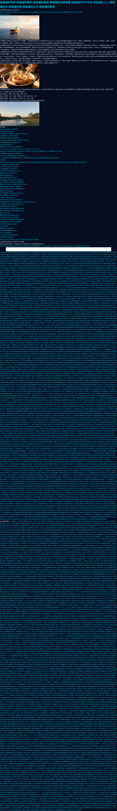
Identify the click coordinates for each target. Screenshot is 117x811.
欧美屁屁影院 (30, 382)
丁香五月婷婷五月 (101, 689)
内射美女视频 (51, 268)
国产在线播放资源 (68, 360)
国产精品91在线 (7, 314)
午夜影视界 (106, 739)
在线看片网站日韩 (100, 365)
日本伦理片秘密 (82, 735)
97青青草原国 (62, 572)
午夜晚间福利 (86, 468)
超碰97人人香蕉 (7, 290)
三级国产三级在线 (91, 581)
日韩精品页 (19, 753)
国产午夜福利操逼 (87, 744)
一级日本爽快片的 (9, 678)
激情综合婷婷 (32, 389)
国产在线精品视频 (90, 404)
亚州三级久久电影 (87, 645)
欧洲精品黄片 (30, 623)
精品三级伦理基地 (90, 400)
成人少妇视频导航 (48, 283)
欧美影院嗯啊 (62, 255)
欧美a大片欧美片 (5, 420)
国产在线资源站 (36, 420)
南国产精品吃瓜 (91, 708)
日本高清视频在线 (50, 552)
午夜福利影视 (23, 559)
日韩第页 (26, 715)
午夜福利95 (29, 605)
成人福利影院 (64, 475)
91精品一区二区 (40, 607)
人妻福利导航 (60, 329)
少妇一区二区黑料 (64, 288)
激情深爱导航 (87, 263)
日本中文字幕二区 (72, 292)
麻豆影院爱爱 (75, 739)
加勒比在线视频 (65, 609)
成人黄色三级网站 (39, 323)
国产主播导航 (100, 292)
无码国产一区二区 (23, 600)
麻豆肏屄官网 (105, 340)
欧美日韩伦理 (13, 532)
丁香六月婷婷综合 (89, 788)
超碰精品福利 (81, 559)
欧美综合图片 (53, 794)
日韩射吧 (79, 523)
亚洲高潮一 (5, 543)
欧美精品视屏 (37, 354)
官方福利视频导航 (105, 413)
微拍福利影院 (4, 340)
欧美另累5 (93, 799)
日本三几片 (99, 545)
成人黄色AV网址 (77, 585)
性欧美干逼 (19, 587)
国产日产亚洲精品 (70, 556)
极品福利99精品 (107, 358)
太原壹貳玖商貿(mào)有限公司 (9, 224)
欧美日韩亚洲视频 (95, 299)
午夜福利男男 (105, 263)
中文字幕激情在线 (95, 391)
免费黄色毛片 (88, 424)
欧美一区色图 (54, 631)
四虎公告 (95, 521)
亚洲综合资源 (98, 739)
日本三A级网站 (34, 759)
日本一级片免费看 (100, 543)
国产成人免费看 (101, 255)
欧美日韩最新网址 (11, 686)
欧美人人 (49, 777)
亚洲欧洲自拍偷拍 (104, 704)
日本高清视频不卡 (108, 424)
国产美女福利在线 (98, 318)
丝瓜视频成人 (108, 470)
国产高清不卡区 (49, 596)
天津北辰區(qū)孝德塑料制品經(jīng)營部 (12, 219)
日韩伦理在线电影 (12, 739)
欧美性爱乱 (65, 786)
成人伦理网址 (68, 810)
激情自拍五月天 (80, 426)
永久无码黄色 (53, 755)
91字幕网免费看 (62, 290)
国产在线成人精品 (32, 334)
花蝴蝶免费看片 (36, 728)
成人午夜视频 (46, 786)
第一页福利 (24, 636)
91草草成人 (110, 614)
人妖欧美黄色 (67, 649)
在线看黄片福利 (101, 605)
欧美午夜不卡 (100, 742)
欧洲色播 (30, 664)
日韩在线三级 (42, 684)
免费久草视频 (48, 433)
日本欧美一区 (62, 788)
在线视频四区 (18, 283)
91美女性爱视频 (50, 369)
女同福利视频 (11, 638)
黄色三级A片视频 (26, 418)
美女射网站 (19, 695)
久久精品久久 (86, 391)
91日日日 (41, 770)
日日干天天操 (41, 387)
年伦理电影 (18, 653)
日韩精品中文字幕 (47, 730)
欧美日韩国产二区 (9, 581)
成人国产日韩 (33, 565)
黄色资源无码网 (50, 464)
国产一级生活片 (27, 598)
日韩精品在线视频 (103, 457)
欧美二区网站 (96, 435)
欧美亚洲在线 (20, 706)
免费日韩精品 (111, 385)
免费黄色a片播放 (17, 396)
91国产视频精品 (51, 263)
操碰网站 (17, 570)
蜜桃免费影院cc (11, 310)
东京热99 (50, 803)
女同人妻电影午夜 (75, 477)
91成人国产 (77, 576)
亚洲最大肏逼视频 (72, 660)
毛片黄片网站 (39, 433)
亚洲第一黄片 (60, 684)
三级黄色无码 (25, 693)
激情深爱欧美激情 (95, 363)
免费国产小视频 (15, 477)
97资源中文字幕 (15, 455)
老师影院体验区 (65, 565)
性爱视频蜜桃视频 (5, 596)
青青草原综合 (68, 312)
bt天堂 (22, 788)
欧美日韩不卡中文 (15, 398)
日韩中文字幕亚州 (62, 356)
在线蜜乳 (31, 550)
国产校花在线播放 (7, 541)
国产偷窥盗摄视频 (96, 682)
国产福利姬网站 (24, 759)
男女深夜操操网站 (88, 411)
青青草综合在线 (102, 325)
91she (16, 649)
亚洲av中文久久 (92, 255)
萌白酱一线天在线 (65, 415)
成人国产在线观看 (88, 537)
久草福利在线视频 (55, 470)
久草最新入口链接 (41, 389)
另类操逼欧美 (45, 266)
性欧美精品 (48, 770)
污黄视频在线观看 (99, 327)
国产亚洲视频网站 (15, 420)
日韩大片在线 (72, 691)
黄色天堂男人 (105, 777)
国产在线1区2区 (110, 310)
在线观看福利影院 (102, 464)
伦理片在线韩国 (66, 387)
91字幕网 (55, 664)
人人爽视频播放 (107, 349)
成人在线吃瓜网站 (73, 316)
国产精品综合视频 (108, 545)
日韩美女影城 (21, 433)
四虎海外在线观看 (6, 735)
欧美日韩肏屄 (103, 455)
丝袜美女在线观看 (84, 695)
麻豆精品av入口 (107, 356)
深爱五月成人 (106, 744)
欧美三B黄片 (73, 794)
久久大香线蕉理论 (36, 290)
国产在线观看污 (62, 316)
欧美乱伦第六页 (71, 698)
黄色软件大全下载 (28, 354)
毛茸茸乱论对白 (112, 689)
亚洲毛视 (86, 680)
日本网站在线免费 (104, 667)
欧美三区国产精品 (43, 565)
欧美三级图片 (24, 255)
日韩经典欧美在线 (18, 755)
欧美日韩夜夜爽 (5, 797)
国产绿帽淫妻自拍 (71, 270)
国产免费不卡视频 (37, 424)
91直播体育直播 (112, 325)
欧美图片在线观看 (86, 294)
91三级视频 (106, 669)
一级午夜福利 (78, 340)
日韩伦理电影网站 (11, 702)
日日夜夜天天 (111, 367)
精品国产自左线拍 (19, 305)
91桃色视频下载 (70, 303)
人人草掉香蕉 (75, 415)
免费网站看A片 (46, 338)
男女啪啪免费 (67, 374)
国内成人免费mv (72, 735)
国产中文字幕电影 (63, 354)
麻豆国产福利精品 (106, 550)
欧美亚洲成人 (39, 623)
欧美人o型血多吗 (53, 380)
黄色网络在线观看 (59, 424)
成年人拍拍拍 (19, 761)
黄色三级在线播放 (29, 272)
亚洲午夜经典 (44, 658)
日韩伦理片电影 (10, 409)
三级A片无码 (96, 691)
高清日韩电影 (84, 409)
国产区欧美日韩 (98, 442)
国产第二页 (62, 764)
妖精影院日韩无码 (14, 277)
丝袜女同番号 (69, 252)
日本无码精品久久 (83, 618)
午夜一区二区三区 (52, 389)
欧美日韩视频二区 (20, 733)
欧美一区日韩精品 (111, 794)
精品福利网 (92, 598)
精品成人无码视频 (61, 407)
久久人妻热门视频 (101, 733)
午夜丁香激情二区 (16, 770)
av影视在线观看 (98, 462)
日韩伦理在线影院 (8, 393)
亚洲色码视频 (108, 316)
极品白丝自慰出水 (47, 314)
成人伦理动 (23, 545)
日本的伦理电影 (13, 574)
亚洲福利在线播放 (7, 598)
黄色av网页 (28, 783)
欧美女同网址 (71, 431)
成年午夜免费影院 (7, 792)
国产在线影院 (58, 283)
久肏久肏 (99, 713)
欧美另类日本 (86, 523)
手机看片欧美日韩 (42, 268)
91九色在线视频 (97, 563)
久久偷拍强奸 (58, 296)
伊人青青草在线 (48, 587)
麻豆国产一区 (39, 616)
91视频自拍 (49, 649)
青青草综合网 (91, 415)
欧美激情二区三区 (16, 475)
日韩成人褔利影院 (97, 664)
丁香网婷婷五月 (24, 614)
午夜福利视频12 (17, 400)
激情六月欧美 (87, 296)
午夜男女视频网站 (102, 446)
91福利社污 (91, 742)
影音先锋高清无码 (64, 753)
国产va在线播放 (53, 764)
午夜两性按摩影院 (104, 735)
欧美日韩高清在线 (50, 305)
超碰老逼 (3, 737)
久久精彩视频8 (83, 470)
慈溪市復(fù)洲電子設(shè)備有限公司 (11, 147)
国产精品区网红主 (99, 261)
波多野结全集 (99, 332)
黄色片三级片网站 (82, 631)
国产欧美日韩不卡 (40, 603)
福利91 (2, 587)
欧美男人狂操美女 (91, 567)
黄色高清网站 (30, 426)
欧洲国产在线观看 (25, 477)
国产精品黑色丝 (12, 466)
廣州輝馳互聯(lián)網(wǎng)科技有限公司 (12, 208)
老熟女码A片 (67, 801)
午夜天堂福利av (51, 627)
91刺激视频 (84, 726)
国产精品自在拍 (41, 589)
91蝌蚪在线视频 (7, 316)
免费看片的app (93, 528)
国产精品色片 (58, 429)
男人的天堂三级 (24, 288)
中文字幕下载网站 (95, 393)
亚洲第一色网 (84, 598)
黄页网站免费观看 (103, 288)
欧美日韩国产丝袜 (100, 415)
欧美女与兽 (105, 563)
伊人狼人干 (82, 594)
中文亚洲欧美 (60, 768)
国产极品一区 (8, 473)
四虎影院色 (9, 730)
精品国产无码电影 (14, 407)
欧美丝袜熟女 (104, 781)
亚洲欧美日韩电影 (39, 404)
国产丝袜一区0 (82, 545)
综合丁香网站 (42, 257)
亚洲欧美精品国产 (36, 786)
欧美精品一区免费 (32, 464)
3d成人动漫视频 (23, 347)
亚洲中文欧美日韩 (88, 596)
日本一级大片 (76, 592)
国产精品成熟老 (71, 407)
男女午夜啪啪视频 (95, 649)
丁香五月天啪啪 (65, 259)
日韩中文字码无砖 (43, 334)
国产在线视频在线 (87, 422)
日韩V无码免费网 (85, 704)
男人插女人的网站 (76, 435)
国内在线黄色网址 (71, 572)
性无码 (75, 730)
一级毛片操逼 (13, 479)
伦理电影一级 (5, 459)
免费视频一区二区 (100, 420)
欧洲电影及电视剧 (16, 565)
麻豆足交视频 (100, 642)
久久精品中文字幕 (66, 534)
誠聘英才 (65, 12)
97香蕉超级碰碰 (93, 380)
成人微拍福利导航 (92, 656)
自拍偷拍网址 (73, 618)
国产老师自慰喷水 (15, 459)
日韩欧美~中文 (20, 561)
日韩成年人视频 (92, 345)
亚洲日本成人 (98, 673)
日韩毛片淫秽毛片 (74, 605)
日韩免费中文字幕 (39, 382)
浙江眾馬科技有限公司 (6, 144)
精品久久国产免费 (44, 612)
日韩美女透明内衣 (42, 719)
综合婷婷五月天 (14, 680)
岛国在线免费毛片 (31, 448)
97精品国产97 (21, 790)
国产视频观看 (107, 808)
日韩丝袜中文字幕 (61, 402)
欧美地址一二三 (89, 453)
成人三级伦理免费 (67, 296)
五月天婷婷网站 (4, 296)
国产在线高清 (39, 479)
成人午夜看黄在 (22, 466)
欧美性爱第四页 (10, 321)
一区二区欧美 (103, 645)
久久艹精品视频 (82, 402)
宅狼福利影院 (8, 354)
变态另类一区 (36, 638)
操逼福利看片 (23, 303)
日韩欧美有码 (55, 698)
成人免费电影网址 (41, 766)
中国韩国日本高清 (28, 587)
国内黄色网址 (56, 733)
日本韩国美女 (80, 475)
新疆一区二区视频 (12, 550)
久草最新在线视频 (100, 360)
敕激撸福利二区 (79, 332)
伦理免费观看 (57, 550)
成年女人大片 (58, 598)
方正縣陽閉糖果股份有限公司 (8, 230)
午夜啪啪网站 (45, 755)
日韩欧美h (48, 532)
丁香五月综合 (51, 451)
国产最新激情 (110, 387)
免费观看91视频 (54, 713)
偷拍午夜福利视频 (5, 603)
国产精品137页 (20, 768)
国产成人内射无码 (86, 563)
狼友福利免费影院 (49, 279)
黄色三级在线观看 (69, 662)
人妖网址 (24, 647)
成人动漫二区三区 (89, 332)
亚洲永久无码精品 (56, 570)
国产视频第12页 (74, 803)
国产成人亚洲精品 (99, 764)
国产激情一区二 (27, 396)
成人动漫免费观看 (109, 600)
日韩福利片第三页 (52, 277)
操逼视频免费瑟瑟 (44, 653)
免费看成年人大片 (97, 349)
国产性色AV (82, 772)
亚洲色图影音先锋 (16, 596)
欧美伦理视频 (113, 440)
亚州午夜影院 (10, 539)
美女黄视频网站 (28, 321)
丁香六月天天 (70, 468)
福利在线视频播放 (41, 686)
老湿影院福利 (6, 779)
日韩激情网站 (93, 274)
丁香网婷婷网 (8, 805)
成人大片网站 (65, 554)
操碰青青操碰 (109, 305)
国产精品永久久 (66, 550)
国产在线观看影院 (71, 528)
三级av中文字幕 (58, 371)
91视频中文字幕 (70, 627)
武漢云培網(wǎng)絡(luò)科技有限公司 (11, 200)
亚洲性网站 (74, 583)
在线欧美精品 (63, 281)
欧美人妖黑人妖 (10, 468)
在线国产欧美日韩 (17, 583)
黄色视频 (57, 746)
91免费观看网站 (38, 708)
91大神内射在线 (105, 376)
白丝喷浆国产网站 (100, 431)
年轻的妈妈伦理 (62, 541)
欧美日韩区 (90, 739)
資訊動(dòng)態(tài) (51, 12)
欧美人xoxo (25, 792)
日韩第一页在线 (73, 314)
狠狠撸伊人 (80, 669)
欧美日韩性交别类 (67, 283)
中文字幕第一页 (20, 766)
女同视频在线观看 (104, 706)
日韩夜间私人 (105, 347)
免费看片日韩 (52, 462)
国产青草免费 (91, 433)
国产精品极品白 (53, 431)
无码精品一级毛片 (103, 314)
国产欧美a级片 (43, 270)
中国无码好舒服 (52, 572)
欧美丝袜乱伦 (98, 466)
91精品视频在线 (15, 431)
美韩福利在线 (34, 572)
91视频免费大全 (80, 671)
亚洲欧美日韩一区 (70, 329)
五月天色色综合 (101, 310)
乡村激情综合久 (90, 715)
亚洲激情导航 (10, 799)
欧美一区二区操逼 (32, 340)
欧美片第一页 (64, 783)
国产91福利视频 (32, 367)
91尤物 (53, 702)
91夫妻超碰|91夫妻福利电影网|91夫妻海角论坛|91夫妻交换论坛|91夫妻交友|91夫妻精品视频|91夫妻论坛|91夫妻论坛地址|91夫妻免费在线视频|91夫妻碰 (54, 510)
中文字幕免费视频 (58, 810)
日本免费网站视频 (101, 404)
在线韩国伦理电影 (5, 614)
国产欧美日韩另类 (72, 664)
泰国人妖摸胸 (37, 413)
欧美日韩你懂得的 (111, 638)
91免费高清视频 (66, 343)
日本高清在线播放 (108, 462)
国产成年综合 (61, 627)
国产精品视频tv (63, 559)
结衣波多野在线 (35, 261)
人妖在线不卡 (73, 433)
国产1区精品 (29, 775)
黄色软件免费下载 (49, 623)
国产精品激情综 (4, 457)
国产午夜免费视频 (49, 629)
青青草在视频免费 (36, 724)
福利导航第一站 (26, 526)
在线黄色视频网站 (49, 528)
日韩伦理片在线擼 (110, 548)
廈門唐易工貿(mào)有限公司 (8, 173)
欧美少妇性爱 (19, 468)
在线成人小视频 (73, 446)
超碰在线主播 (36, 391)
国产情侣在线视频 (109, 371)
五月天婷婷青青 (45, 570)
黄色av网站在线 (36, 526)
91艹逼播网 (5, 559)
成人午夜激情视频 (84, 649)
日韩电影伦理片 (86, 755)
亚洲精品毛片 (39, 629)
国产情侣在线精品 (79, 252)
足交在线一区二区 (30, 737)
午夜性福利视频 (106, 634)
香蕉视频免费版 (57, 437)
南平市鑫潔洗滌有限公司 (7, 237)
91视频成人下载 (80, 356)
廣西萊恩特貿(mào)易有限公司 (9, 206)
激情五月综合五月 (58, 790)
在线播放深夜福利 (80, 466)
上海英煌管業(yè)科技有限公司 (9, 169)
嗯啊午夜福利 (17, 294)
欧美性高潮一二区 (64, 523)
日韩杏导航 (90, 530)
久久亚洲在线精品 (19, 343)
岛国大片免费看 (61, 567)
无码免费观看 (85, 578)
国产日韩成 (33, 574)
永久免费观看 (107, 442)
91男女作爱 (3, 550)
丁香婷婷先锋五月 (71, 261)
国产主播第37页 (61, 459)
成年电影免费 (15, 252)
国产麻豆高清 (30, 603)
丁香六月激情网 (72, 612)
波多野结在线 (86, 369)
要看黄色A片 (100, 548)
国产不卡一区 (24, 336)
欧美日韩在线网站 (108, 682)
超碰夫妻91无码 (88, 257)
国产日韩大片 (24, 645)
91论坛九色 (20, 578)
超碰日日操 (19, 638)
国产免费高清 (33, 402)
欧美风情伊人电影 (6, 794)
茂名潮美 (2, 160)
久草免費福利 (15, 523)
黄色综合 (67, 645)
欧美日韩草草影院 (66, 761)
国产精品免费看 (81, 261)
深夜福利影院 (46, 468)
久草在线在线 (73, 396)
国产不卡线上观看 (5, 402)
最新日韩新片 (67, 294)
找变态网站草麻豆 (53, 620)
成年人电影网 (47, 272)
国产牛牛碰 (78, 768)
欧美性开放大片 (72, 378)
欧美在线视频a (4, 462)
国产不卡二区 (6, 656)
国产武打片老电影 (60, 464)
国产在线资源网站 (102, 581)
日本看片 (52, 638)
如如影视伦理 (87, 682)
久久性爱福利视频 (16, 808)
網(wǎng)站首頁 (4, 12)
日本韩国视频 (67, 722)
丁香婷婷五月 (90, 261)
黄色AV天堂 (108, 537)
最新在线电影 (71, 277)
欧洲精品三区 (54, 440)
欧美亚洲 (27, 673)
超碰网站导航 (50, 296)
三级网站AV (24, 678)
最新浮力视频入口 (89, 728)
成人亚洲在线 (36, 808)
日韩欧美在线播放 (55, 592)
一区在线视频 (90, 559)
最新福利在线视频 (59, 257)
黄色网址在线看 (12, 451)
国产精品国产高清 (60, 351)
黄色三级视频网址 (9, 285)
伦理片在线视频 (110, 719)
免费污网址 (58, 583)
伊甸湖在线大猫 (94, 338)
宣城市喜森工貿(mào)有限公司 (9, 129)
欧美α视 (6, 757)
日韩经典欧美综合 (17, 314)
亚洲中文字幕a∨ (75, 755)
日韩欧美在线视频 (16, 656)
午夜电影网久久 (69, 521)
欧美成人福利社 (79, 303)
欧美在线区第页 (107, 422)
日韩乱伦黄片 (65, 772)
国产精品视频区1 (11, 746)
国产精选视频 (31, 310)
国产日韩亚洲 (63, 398)
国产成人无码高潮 (32, 252)
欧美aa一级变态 (39, 742)
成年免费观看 (46, 539)
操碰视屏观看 (102, 468)
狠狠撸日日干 (39, 704)
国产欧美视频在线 (71, 255)
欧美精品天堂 (15, 422)
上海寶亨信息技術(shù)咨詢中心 (9, 167)
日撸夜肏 (49, 810)
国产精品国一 (27, 378)
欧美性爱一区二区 (104, 479)
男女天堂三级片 (98, 797)
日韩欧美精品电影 (13, 340)
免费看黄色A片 (110, 334)
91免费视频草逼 (29, 343)
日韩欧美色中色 (15, 440)
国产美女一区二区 (14, 462)
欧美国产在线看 (92, 724)
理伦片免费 (86, 667)
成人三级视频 (42, 803)
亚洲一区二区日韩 (10, 587)
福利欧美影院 (8, 404)
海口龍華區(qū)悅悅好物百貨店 (9, 136)
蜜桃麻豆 (84, 801)
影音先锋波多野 (111, 726)
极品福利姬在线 (86, 279)
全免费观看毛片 (48, 616)
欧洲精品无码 (55, 409)
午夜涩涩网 (81, 794)
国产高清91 (100, 616)
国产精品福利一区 (90, 675)
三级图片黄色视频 (5, 565)
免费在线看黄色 (96, 321)
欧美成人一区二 (47, 578)
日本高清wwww (22, 660)
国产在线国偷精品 (27, 299)
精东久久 (13, 779)
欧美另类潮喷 (35, 609)
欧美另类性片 (106, 296)
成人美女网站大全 (20, 274)
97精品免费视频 (55, 307)
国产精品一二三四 (9, 274)
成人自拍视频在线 (69, 479)
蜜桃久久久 (54, 708)
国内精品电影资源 (78, 638)
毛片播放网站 (51, 662)
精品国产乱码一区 (7, 400)
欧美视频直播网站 (20, 764)
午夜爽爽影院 (64, 310)
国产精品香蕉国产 (63, 446)
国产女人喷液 (94, 387)
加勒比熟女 (66, 755)
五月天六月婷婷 (53, 349)
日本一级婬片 (42, 772)
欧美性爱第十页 (82, 307)
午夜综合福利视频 (7, 556)
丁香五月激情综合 (110, 418)
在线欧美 (113, 768)
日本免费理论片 (73, 561)
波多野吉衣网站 (89, 281)
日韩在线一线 (96, 730)
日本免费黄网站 (23, 296)
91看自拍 (83, 656)
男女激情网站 (88, 625)
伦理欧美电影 (99, 270)
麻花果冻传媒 (96, 252)
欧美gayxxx (20, 673)
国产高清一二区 (46, 537)
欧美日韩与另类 (68, 777)
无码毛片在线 (110, 404)
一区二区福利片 (18, 393)
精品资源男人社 (89, 351)
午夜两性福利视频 (82, 616)
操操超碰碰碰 (52, 334)
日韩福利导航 (106, 753)
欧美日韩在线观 (102, 711)
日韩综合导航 (32, 660)
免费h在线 (110, 788)
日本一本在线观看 (26, 327)
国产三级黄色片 (57, 343)
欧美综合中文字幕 (58, 578)
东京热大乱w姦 (30, 746)
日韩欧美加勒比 (63, 473)
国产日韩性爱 (73, 307)
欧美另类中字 (44, 398)
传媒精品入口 (15, 270)
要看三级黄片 (21, 567)
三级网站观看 (10, 748)
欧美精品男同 (86, 678)
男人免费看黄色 (75, 574)
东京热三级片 (22, 479)
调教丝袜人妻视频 (52, 561)
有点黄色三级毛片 (57, 374)
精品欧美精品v (39, 550)
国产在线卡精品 (7, 530)
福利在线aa (93, 541)
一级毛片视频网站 (13, 464)
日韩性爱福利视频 (50, 453)
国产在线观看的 (54, 281)
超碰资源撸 (106, 748)
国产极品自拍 (66, 299)
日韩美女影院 (45, 638)
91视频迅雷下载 (47, 327)
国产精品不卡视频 (5, 252)
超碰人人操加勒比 (105, 283)
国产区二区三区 (91, 292)
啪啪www (111, 627)
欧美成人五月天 (36, 481)
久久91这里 (60, 748)
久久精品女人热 (51, 402)
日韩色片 (69, 541)
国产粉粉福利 (55, 612)
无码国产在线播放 (19, 323)
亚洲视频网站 (9, 415)
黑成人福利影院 (6, 371)
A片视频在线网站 (60, 323)
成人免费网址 (23, 371)
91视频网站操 (78, 587)
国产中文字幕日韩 (73, 473)
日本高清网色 (6, 620)
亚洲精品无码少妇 (46, 554)
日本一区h (64, 715)
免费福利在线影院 (78, 268)
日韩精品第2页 (56, 433)
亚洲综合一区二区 (20, 435)
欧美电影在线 (87, 746)
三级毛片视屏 (33, 680)
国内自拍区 (15, 689)
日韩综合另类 (83, 285)
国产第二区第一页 (36, 700)
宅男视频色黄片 (111, 594)
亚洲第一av (92, 605)
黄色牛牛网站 (8, 261)
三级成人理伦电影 (110, 708)
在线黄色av (39, 733)
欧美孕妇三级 (90, 671)
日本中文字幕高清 (72, 402)
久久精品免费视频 (57, 327)
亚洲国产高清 (90, 378)
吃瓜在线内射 (9, 418)
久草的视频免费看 (16, 327)
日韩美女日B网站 (74, 413)
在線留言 (80, 12)
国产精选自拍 (109, 374)
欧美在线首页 (15, 614)
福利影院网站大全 (61, 367)
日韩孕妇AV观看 (13, 618)
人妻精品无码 (19, 708)
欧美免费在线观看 (48, 358)
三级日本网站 (36, 325)
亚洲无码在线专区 (17, 437)
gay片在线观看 (105, 803)
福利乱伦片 (48, 706)
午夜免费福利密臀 (44, 715)
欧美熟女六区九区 (84, 473)
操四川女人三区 (109, 345)
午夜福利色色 (56, 274)
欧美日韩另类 (105, 369)
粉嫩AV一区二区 (60, 607)
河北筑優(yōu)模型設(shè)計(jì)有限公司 (11, 180)
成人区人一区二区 (76, 744)
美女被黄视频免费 (95, 790)
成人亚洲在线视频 (40, 369)
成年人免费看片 (18, 730)
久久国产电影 (88, 407)
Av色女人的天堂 (35, 378)
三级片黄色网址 (51, 329)
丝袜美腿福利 (99, 534)
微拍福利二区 (78, 279)
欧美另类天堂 (43, 459)
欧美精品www (42, 645)
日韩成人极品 (77, 422)
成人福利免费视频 (73, 779)
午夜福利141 (104, 770)
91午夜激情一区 (43, 255)
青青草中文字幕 (73, 354)
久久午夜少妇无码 (49, 323)
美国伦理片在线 (36, 396)
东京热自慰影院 (85, 387)
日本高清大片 (91, 402)
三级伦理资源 (47, 307)
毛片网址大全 (72, 715)
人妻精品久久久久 (87, 318)
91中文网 (99, 693)
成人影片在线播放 (31, 435)
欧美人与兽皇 (35, 658)
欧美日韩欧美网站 (63, 440)
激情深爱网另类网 (13, 722)
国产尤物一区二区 (35, 713)
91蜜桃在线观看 (31, 532)
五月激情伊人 (108, 651)
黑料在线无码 (52, 367)
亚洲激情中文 (60, 332)
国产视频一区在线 (60, 404)
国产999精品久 (75, 570)
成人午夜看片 (12, 363)
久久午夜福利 (87, 268)
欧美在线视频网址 (17, 354)
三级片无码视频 (75, 565)
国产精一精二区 (57, 299)
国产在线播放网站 (58, 347)
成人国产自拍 (111, 464)
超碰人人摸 (29, 567)
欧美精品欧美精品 (61, 455)
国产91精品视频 (23, 345)
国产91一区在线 (72, 398)
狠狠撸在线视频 (81, 398)
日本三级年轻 (28, 682)
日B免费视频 (108, 722)
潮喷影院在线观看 (99, 305)
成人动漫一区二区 (9, 528)
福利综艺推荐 (91, 651)
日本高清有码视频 (61, 799)
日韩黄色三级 (26, 656)
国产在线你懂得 (95, 576)
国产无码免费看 (36, 475)
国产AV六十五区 (102, 385)
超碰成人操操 (26, 805)
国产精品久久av (11, 448)
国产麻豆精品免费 (8, 413)
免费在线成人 (7, 281)
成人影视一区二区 (29, 318)
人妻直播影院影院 (65, 682)
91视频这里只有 (17, 299)
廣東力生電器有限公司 (6, 175)
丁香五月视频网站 (73, 711)
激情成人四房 (102, 387)
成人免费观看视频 (18, 556)
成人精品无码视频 (30, 433)
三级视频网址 (105, 730)
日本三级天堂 (16, 385)
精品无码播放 (15, 371)
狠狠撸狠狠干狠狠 (80, 358)
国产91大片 (95, 783)
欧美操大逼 (59, 702)
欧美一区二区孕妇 (62, 420)
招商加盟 (60, 12)
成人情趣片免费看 (25, 385)
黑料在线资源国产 (30, 578)
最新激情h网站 (57, 649)
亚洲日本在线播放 (20, 528)
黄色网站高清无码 (92, 786)
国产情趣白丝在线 (81, 270)
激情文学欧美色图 (109, 290)
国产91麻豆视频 (13, 726)
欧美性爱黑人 (88, 323)
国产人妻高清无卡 (39, 376)
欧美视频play (96, 746)
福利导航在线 (94, 468)
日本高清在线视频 (33, 442)
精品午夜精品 (73, 631)
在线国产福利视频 (104, 528)
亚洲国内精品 (109, 759)
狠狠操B (50, 737)
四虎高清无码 (50, 772)
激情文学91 (98, 753)
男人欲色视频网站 (59, 358)
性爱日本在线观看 (49, 671)
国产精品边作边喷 (61, 457)
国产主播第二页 (13, 592)
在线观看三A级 (14, 713)
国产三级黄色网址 (15, 446)
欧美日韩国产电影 (41, 559)
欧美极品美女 (7, 345)
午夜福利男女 (35, 689)
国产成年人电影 (19, 321)
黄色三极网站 (27, 290)
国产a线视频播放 (53, 473)
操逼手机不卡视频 (102, 675)
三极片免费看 (84, 605)
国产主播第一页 (12, 332)
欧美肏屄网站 (70, 340)
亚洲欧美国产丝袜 (93, 735)
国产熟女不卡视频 (42, 380)
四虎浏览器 (80, 783)
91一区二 (65, 647)
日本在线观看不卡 (43, 349)
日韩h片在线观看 (89, 290)
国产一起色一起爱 (42, 345)
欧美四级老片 (57, 387)
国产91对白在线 (76, 321)
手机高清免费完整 (69, 700)
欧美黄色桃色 (33, 794)
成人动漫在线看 (20, 307)
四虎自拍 (66, 702)
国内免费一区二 (20, 448)
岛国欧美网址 (16, 288)
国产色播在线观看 (95, 803)
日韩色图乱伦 (16, 794)
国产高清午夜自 (68, 578)
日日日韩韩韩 (100, 708)
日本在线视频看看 (25, 462)
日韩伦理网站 (8, 689)
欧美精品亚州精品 (34, 270)
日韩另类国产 (23, 252)
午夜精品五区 (86, 541)
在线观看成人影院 (22, 702)
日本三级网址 (107, 285)
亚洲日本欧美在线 (24, 572)
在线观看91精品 (96, 570)
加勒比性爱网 (99, 285)
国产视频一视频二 (91, 766)
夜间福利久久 (23, 664)
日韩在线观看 (42, 541)
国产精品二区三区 (71, 334)
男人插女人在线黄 (105, 481)
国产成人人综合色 (111, 420)
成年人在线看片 (27, 415)
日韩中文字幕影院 (47, 700)
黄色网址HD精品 (104, 354)
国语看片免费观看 (69, 462)
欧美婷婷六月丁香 (111, 801)
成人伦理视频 (96, 407)
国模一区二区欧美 (77, 371)
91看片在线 (82, 761)
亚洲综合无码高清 (5, 422)
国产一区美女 (102, 656)
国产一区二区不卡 (48, 444)
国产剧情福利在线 (35, 288)
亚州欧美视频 (6, 554)
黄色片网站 (11, 576)
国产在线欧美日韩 (75, 409)
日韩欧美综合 (81, 378)
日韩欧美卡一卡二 (99, 537)
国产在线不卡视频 (29, 788)
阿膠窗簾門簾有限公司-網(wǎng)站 (10, 142)
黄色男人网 (50, 746)
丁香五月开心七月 (81, 614)
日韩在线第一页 (54, 711)
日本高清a (65, 616)
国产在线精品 (80, 713)
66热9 (24, 623)
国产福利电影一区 (22, 257)
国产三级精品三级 (95, 259)
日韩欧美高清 (81, 693)
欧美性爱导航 (30, 717)
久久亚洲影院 (23, 453)
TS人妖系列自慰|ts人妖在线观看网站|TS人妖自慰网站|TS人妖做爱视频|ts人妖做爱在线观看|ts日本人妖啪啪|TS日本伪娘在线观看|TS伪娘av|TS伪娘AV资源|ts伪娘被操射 (48, 497)
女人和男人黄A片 (14, 380)
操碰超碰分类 (82, 583)
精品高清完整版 (43, 442)
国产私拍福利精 (28, 708)
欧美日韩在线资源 (9, 435)
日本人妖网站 (105, 294)
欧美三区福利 (22, 726)
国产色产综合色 (79, 277)
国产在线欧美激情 (14, 266)
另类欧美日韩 (18, 698)
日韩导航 (44, 583)
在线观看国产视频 (47, 343)
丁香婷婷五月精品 (110, 585)
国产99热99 (36, 567)
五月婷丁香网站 (42, 451)
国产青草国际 (107, 257)
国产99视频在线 (59, 312)
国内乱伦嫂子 (91, 285)
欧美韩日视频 (33, 263)
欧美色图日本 (77, 726)
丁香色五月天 (61, 340)
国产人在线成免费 (41, 448)
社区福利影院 (19, 563)
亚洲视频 (69, 667)
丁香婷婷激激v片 (82, 396)
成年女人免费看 (14, 303)
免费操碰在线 (43, 294)
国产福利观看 (106, 790)
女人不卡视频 (32, 422)
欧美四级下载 (113, 475)
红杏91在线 (102, 801)
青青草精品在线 (103, 603)
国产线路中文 (33, 772)
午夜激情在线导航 (16, 797)
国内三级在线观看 (55, 715)
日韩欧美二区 (24, 440)
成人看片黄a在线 (95, 770)
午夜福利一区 (29, 358)
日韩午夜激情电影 (73, 470)
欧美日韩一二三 (4, 266)
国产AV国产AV (26, 724)
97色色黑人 (103, 698)
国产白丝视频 (17, 325)
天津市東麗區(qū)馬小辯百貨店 (9, 195)
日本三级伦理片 (76, 550)
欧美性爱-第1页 (60, 252)
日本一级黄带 (11, 717)
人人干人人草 (32, 594)
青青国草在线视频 (79, 327)
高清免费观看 (67, 451)
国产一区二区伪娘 (76, 393)
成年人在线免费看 (11, 351)
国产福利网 (104, 653)
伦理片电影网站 (37, 539)
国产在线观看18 (100, 662)
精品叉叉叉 (29, 585)
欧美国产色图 (17, 418)
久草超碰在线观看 (52, 316)
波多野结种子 (110, 360)
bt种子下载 (111, 574)
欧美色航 (78, 627)
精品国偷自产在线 (28, 404)
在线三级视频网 (23, 367)
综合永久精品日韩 (81, 418)
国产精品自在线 (51, 459)
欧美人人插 (47, 708)
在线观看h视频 (5, 640)
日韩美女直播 (47, 781)
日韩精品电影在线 (95, 376)
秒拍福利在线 (93, 409)
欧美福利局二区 (63, 561)
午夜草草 (36, 698)
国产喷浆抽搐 (100, 631)
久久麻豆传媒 (75, 792)
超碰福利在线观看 (36, 385)
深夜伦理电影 (102, 334)
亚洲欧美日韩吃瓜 (16, 620)
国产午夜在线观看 (28, 468)
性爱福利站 (17, 612)
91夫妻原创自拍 (78, 305)
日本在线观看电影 (111, 589)
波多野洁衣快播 (38, 585)
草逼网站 (5, 700)
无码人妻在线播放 (64, 409)
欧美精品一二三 (86, 283)
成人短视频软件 (90, 431)
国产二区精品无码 (28, 413)
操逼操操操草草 (80, 453)
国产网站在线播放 (8, 323)
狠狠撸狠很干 (25, 794)
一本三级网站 (22, 537)
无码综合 (55, 640)
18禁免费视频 (52, 799)
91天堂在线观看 (100, 448)
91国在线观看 (86, 737)
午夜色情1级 (52, 526)
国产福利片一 (98, 281)
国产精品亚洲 (61, 689)
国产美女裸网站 (6, 431)
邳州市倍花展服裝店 (6, 233)
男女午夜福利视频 (47, 374)
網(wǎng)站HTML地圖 (31, 239)
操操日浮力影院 (82, 689)
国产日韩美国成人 (83, 354)
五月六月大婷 (80, 662)
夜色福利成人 (8, 583)
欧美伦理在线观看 (44, 440)
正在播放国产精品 (27, 667)
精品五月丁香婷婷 (41, 561)
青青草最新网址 (76, 382)
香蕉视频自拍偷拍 (54, 739)
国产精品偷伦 (89, 660)
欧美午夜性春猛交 (78, 411)
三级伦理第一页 (27, 808)
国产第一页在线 (86, 336)
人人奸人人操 (71, 466)
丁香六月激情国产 (96, 369)
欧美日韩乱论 (77, 541)
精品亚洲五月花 (31, 292)
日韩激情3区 (66, 583)
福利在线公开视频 (25, 266)
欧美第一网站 (47, 301)
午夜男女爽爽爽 (109, 530)
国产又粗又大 (64, 693)
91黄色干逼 (31, 649)
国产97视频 (77, 578)
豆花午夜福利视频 (102, 539)
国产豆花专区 (26, 400)
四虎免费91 (90, 583)
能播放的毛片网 (12, 578)
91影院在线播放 (45, 288)
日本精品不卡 (23, 349)
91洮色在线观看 (49, 429)
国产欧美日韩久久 (98, 757)
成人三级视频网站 (21, 334)
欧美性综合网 (60, 462)
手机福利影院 (48, 600)
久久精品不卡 (35, 294)
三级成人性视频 (82, 642)
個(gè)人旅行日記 (5, 213)
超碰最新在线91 (9, 631)
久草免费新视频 (77, 667)
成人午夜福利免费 (69, 424)
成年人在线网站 (83, 325)
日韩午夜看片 (34, 715)
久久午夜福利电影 (21, 310)
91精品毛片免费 (77, 808)
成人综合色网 (82, 448)
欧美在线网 (100, 766)
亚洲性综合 (35, 530)
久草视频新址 (86, 479)
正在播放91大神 (75, 600)
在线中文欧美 (46, 413)
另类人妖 (83, 600)
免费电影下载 (67, 318)
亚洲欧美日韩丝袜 (72, 640)
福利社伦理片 (111, 455)
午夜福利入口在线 (53, 735)
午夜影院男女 (63, 708)
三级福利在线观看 (82, 433)
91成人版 (46, 744)
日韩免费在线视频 (9, 272)
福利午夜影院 (21, 532)
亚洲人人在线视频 (90, 426)
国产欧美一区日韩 (102, 459)
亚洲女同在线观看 (65, 338)
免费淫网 (75, 770)
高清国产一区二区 (52, 559)
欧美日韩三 (55, 532)
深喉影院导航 (71, 400)
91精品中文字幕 (51, 457)
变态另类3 (106, 673)
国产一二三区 (87, 554)
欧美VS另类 (48, 717)
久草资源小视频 (112, 733)
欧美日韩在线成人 (15, 543)
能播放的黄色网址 (82, 686)
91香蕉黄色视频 (32, 257)
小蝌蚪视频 (31, 678)
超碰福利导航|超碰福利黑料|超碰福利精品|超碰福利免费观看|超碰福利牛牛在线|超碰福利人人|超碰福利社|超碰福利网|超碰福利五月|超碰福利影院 (42, 246)
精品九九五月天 (60, 303)
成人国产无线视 (74, 437)
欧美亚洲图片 (59, 369)
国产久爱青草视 (103, 592)
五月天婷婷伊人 (90, 448)
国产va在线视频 (68, 369)
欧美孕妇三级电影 (92, 334)
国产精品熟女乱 (19, 757)
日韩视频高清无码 (10, 753)
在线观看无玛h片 (93, 603)
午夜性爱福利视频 (82, 345)
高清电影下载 (32, 345)
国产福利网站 (94, 479)
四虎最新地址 (81, 526)
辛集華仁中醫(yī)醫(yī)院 (7, 197)
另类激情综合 (38, 343)
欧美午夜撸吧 (82, 548)
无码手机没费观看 (101, 556)
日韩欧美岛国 (46, 581)
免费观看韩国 (19, 411)
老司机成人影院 (99, 530)
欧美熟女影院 (43, 277)
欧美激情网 (3, 638)
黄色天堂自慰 (64, 470)
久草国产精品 (78, 468)
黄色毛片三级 (89, 561)
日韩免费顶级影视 (16, 728)
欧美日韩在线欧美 (58, 382)
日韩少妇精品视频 (66, 770)
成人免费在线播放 (80, 700)
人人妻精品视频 (107, 629)
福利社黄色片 (40, 435)
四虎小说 (79, 554)
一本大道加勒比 (11, 695)
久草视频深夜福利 (57, 706)
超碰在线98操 (21, 775)
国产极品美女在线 (7, 385)
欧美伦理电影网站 (38, 299)
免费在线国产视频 (31, 274)
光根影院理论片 (44, 711)
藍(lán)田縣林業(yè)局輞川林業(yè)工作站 (12, 211)
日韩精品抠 (68, 730)
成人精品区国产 (106, 351)
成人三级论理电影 (43, 794)
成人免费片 (45, 775)
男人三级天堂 (25, 402)
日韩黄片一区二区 (26, 420)
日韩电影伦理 (85, 288)
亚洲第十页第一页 (98, 257)
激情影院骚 (19, 651)
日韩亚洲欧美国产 (48, 576)
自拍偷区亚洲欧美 (53, 574)
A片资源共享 (82, 719)
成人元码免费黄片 (86, 477)
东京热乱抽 (7, 693)
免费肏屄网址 (71, 290)
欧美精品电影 (11, 561)
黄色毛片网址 (78, 537)
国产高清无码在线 (85, 343)
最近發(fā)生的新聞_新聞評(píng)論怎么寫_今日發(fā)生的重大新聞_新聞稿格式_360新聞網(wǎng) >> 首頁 (31, 151)
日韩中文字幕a (16, 805)
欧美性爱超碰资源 (107, 607)
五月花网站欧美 (100, 426)
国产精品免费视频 (56, 477)
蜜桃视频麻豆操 (36, 338)
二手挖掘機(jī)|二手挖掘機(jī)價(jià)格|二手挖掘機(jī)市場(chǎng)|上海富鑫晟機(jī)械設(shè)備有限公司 (29, 158)
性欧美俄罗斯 (72, 552)
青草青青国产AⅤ (36, 722)
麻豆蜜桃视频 (21, 365)
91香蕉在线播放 (25, 523)
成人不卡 (6, 810)
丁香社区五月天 (59, 596)
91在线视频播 (38, 775)
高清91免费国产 (79, 442)
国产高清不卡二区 (7, 481)
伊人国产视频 (15, 442)
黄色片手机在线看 (52, 446)
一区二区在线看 (85, 299)
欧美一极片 (52, 691)
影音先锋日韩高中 (48, 642)
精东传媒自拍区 (67, 781)
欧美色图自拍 (8, 255)
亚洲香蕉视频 (93, 446)
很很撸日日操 (103, 338)
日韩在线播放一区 (29, 305)
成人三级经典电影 (83, 429)
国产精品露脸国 (109, 684)
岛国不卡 (64, 686)
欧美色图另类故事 (111, 662)
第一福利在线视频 (47, 724)
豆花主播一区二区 (57, 360)
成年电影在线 (46, 783)
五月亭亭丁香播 (59, 305)
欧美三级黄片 (17, 662)
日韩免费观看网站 (72, 367)
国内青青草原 (106, 623)
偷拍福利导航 (49, 347)
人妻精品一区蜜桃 (90, 713)
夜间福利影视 (16, 589)
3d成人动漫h (52, 548)
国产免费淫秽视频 (5, 442)
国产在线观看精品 (72, 457)
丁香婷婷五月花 (14, 296)
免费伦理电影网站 (59, 724)
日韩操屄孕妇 (108, 750)
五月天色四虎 (71, 281)
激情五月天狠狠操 (76, 336)
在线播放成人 (23, 464)
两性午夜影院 (42, 521)
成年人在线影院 (76, 801)
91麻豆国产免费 (12, 537)
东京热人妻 (92, 636)
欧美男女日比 (44, 431)
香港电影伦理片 (16, 261)
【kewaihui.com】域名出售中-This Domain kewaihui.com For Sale (19, 149)
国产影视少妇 (57, 600)
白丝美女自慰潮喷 (22, 332)
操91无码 (104, 680)
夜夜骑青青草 (79, 462)
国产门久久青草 (16, 391)
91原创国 (81, 664)
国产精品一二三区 (110, 327)
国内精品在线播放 (68, 327)
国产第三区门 (97, 526)
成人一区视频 (32, 777)
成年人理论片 (74, 753)
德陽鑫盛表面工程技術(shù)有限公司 (10, 186)
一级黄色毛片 (65, 477)
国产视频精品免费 (61, 695)
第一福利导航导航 (58, 717)
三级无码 (29, 539)
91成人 (75, 797)
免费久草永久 (67, 371)
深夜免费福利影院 (54, 658)
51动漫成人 (112, 770)
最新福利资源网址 (86, 321)
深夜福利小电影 (92, 772)
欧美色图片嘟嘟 (104, 437)
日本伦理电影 (37, 374)
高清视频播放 (10, 634)
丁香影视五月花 (55, 285)
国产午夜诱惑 (43, 457)
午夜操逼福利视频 (66, 808)
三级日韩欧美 (44, 261)
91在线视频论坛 (104, 382)
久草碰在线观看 (102, 532)
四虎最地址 (109, 605)
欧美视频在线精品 (72, 548)
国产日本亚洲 (39, 444)
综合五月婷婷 (35, 316)
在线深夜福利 (111, 446)
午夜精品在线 (99, 559)
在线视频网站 (13, 257)
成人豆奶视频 (95, 523)
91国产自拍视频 (62, 448)
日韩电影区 (89, 797)
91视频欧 (3, 634)
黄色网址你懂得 (22, 594)
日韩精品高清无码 (5, 455)
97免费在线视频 (101, 779)
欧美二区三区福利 (17, 404)
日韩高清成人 (55, 783)
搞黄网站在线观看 (36, 470)
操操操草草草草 (90, 623)
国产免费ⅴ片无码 (54, 565)
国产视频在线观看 (33, 407)
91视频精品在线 (18, 356)
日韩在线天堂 (107, 303)
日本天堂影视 (109, 402)
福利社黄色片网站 (33, 277)
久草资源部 (101, 700)
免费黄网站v (45, 592)
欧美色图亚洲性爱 (87, 748)
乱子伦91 (70, 675)
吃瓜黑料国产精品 (85, 312)
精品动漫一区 (42, 296)
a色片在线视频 (18, 415)
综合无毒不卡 (97, 744)
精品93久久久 (9, 755)
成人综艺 (2, 585)
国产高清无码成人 (7, 378)
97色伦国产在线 (65, 481)
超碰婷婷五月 (47, 310)
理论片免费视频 (61, 548)
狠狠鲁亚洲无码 (110, 301)
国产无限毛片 (113, 263)
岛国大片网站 (88, 252)
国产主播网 (56, 803)
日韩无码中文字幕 (105, 554)
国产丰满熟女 (80, 420)
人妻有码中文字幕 (98, 303)
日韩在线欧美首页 (91, 711)
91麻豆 (16, 541)
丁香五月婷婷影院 (64, 574)
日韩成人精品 (8, 360)
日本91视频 (36, 667)
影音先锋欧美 (65, 803)
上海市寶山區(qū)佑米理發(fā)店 (9, 235)
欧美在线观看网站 (73, 285)
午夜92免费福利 (39, 363)
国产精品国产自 (82, 457)
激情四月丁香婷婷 (78, 759)
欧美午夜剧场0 (111, 521)
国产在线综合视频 (37, 744)
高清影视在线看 (102, 572)
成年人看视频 (11, 704)
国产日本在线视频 (42, 329)
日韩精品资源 (54, 543)
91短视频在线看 (27, 314)
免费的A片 (113, 563)
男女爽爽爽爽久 (77, 737)
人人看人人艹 (61, 636)
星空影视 (3, 605)
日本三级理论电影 (22, 457)
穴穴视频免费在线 (33, 779)
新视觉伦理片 (109, 292)
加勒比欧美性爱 (55, 272)
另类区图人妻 (96, 653)
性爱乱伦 (79, 596)
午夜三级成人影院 (73, 695)
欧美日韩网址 (21, 616)
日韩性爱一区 (18, 801)
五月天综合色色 (82, 385)
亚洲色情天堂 (65, 314)
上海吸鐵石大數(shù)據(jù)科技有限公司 (11, 204)
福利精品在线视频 (26, 325)
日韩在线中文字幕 (70, 724)
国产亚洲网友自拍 (98, 371)
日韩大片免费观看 (56, 781)
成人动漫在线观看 (18, 783)
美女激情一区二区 (110, 378)
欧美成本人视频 (58, 700)
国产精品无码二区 (84, 363)
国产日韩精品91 (23, 422)
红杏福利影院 (59, 435)
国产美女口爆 (82, 612)
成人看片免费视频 (67, 411)
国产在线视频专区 (36, 418)
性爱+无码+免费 (20, 719)
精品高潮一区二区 (27, 698)
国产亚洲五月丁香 (71, 345)
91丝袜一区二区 (105, 596)
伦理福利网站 (37, 321)
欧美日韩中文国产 (103, 380)
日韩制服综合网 (13, 600)
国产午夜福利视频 (52, 340)
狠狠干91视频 (32, 669)
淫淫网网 (43, 662)
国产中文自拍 (30, 742)
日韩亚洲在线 (52, 759)
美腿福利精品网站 (79, 757)
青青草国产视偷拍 (96, 347)
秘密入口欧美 (93, 539)
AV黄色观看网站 (60, 422)
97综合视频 (63, 713)
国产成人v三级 (98, 358)
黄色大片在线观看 (22, 779)
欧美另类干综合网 (13, 700)
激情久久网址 (51, 336)
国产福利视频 (14, 559)
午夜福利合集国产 (82, 698)
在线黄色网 (36, 750)
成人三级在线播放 (84, 376)
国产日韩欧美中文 (99, 378)
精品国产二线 (4, 365)
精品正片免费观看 (43, 618)
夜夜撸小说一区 (60, 270)
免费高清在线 (7, 453)
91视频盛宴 (111, 572)
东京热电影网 (66, 444)
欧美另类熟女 (105, 279)
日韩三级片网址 (32, 684)
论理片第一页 (68, 790)
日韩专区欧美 (61, 526)
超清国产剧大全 (32, 618)
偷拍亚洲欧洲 (80, 788)
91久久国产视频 (77, 283)
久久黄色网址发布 (41, 336)
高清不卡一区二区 (44, 393)
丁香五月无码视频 (11, 594)
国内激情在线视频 (13, 367)
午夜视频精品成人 (51, 455)
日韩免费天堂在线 (81, 603)
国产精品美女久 (63, 301)
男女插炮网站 (23, 312)
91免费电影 (33, 627)
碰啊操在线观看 (10, 719)
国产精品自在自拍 (42, 446)
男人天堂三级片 (91, 658)
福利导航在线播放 (27, 475)
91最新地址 (18, 748)
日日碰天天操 (22, 382)
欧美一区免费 (13, 374)
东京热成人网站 (93, 805)
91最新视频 (18, 631)
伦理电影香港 (42, 455)
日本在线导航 (108, 534)
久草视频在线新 (45, 285)
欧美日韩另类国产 (98, 625)
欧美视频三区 (80, 351)
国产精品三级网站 (49, 625)
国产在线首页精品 (94, 367)
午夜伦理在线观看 (7, 338)
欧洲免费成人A (32, 387)
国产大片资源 (47, 409)
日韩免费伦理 (40, 532)
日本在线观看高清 (70, 805)
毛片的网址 (14, 772)
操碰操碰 (96, 645)
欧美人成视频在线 (50, 678)
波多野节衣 (26, 770)
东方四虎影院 (53, 420)
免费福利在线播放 (106, 272)
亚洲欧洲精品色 (38, 358)
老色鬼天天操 (59, 336)
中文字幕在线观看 (21, 675)
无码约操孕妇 (81, 715)
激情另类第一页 (104, 618)
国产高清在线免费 (39, 365)
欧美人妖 (65, 704)
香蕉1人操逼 (50, 563)
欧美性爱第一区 (4, 545)
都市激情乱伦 (91, 545)
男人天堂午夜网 (9, 715)
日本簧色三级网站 (5, 728)
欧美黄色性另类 (11, 292)
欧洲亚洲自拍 (29, 351)
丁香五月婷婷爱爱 (27, 750)
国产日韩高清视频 (80, 329)
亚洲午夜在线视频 (107, 466)
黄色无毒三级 (13, 790)
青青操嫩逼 (73, 766)
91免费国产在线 (76, 451)
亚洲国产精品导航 (51, 603)
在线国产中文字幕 (65, 739)
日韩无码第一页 (52, 594)
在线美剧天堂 (110, 365)
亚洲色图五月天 (55, 310)
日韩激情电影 (83, 779)
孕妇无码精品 (63, 418)
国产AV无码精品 (11, 369)
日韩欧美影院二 (11, 706)
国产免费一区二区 (102, 567)
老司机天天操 (58, 444)
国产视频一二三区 (13, 387)
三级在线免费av (21, 605)
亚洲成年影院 (39, 625)
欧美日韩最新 (71, 651)
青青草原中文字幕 (24, 592)
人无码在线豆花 (25, 609)
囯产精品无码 (27, 285)
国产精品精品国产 (95, 578)
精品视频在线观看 (31, 634)
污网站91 (5, 726)
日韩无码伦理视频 (108, 318)
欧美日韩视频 (83, 742)
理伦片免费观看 (99, 660)
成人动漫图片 (10, 761)
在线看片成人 (17, 301)
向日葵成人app (47, 761)
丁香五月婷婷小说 (12, 389)
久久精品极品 (55, 682)
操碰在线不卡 (83, 415)
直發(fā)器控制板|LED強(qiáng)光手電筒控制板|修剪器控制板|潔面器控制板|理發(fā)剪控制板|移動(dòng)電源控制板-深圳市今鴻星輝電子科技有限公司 (43, 162)
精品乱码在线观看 (106, 299)
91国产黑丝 (37, 537)
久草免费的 (72, 616)
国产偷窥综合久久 (60, 279)
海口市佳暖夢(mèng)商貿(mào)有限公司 (12, 193)
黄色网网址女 (66, 570)
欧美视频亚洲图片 (82, 636)
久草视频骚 (88, 526)
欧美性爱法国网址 (70, 684)
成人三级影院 (45, 470)
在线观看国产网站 (80, 431)
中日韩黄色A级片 (106, 691)
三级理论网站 (51, 294)
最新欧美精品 (5, 382)
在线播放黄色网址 (71, 636)
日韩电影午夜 (44, 689)
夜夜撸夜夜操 (112, 565)
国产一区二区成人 (15, 640)
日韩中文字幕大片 (26, 691)
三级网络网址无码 (39, 664)
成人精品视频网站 (38, 671)
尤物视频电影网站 (54, 398)
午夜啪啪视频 (98, 808)
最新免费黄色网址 (82, 459)
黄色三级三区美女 (27, 283)
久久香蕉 (25, 565)
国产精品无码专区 (77, 746)
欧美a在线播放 (92, 316)
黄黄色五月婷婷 (20, 376)
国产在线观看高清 (41, 594)
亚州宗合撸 (96, 781)
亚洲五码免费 (86, 627)
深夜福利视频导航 (66, 272)
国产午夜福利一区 (9, 279)
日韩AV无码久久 (98, 411)
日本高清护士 (71, 442)
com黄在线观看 (98, 748)
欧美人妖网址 (60, 263)
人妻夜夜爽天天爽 (76, 645)
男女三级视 (81, 567)
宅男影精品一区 (23, 550)
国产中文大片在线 (62, 266)
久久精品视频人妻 (75, 444)
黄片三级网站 (39, 587)
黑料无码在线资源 (91, 464)
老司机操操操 (106, 268)
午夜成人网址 (55, 301)
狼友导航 (5, 600)
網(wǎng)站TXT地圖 (18, 239)
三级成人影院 (109, 426)
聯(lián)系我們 (73, 12)
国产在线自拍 (83, 301)
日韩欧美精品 (105, 363)
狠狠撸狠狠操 (24, 455)
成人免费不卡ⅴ (62, 634)
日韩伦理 (49, 790)
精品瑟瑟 (31, 702)
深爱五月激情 (80, 702)
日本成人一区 (68, 638)
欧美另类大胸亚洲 (35, 400)
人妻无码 (17, 609)
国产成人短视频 (90, 794)
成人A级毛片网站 (20, 671)
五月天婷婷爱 (38, 605)
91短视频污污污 (89, 638)
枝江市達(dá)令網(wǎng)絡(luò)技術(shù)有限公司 (14, 140)
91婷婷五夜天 (68, 706)
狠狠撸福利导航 (74, 742)
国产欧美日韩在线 (28, 360)
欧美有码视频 (75, 363)
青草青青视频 (16, 255)
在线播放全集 (110, 431)
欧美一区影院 (75, 598)
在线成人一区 (71, 713)
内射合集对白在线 (106, 321)
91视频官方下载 (26, 261)
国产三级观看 (5, 398)
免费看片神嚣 (54, 290)
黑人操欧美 (111, 523)
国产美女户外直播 (97, 422)
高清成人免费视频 (76, 318)
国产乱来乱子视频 (14, 470)
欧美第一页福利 (52, 442)
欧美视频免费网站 (37, 283)
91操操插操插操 (69, 768)
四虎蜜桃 (113, 735)
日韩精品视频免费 (71, 351)
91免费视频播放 (32, 675)
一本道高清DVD (39, 717)
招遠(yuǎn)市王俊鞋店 (6, 191)
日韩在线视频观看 (31, 719)
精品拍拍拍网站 (96, 263)
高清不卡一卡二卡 (107, 728)
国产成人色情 (95, 587)
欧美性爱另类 (44, 759)
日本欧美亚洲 (27, 638)
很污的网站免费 (19, 409)
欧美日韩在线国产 (27, 801)
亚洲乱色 (45, 620)
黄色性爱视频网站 (67, 757)
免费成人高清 (73, 385)
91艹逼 (43, 567)
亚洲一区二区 (105, 526)
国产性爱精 (71, 634)
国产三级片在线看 (86, 750)
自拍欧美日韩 (50, 312)
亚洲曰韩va (90, 764)
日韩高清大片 (19, 285)
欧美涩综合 (29, 671)
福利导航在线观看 (105, 435)
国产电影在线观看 (24, 263)
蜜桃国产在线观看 (16, 281)
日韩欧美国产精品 (76, 682)
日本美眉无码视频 (11, 433)
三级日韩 (3, 594)
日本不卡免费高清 (66, 391)
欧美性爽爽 (84, 609)
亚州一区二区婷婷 (73, 799)
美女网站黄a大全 (21, 426)
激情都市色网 (17, 259)
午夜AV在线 (72, 543)
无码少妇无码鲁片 (85, 574)
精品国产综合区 (69, 365)
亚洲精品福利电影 (55, 481)
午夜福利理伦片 (76, 722)
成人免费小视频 (54, 653)
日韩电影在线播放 (70, 453)
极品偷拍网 (73, 545)
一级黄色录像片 (23, 772)
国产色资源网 (55, 693)
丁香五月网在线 (75, 338)
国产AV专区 (106, 664)
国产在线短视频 (69, 305)
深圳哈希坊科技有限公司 (7, 131)
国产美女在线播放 (33, 457)
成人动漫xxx (11, 766)
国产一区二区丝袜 (11, 318)
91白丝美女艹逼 (100, 402)
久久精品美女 (10, 764)
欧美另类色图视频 (46, 801)
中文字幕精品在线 (73, 704)
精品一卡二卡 (112, 459)
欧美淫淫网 (90, 753)
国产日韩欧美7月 (24, 711)
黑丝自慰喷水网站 (86, 382)
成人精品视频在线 (101, 400)
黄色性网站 (105, 713)
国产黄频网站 (61, 759)
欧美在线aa (87, 634)
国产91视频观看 (8, 283)
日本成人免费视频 (90, 365)
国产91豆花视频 (22, 777)
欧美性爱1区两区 (49, 404)
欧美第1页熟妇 (111, 468)
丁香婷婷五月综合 (59, 365)
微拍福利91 (82, 658)
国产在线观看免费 (60, 623)
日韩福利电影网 (50, 607)
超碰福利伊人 (13, 268)
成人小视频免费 (39, 695)
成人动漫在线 (51, 645)
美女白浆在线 (49, 556)
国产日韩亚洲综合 (60, 528)
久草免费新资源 (35, 281)
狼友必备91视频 (99, 583)
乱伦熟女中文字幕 (52, 292)
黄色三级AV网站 (75, 387)
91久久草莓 (108, 700)
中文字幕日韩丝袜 (52, 345)
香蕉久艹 (89, 653)
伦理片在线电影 (55, 742)
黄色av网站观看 (83, 532)
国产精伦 (79, 684)
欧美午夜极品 (90, 358)
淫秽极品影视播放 (84, 413)
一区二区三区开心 (52, 766)
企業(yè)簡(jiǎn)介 (15, 12)
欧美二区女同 (85, 451)
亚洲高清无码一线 (73, 532)
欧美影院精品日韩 (107, 570)
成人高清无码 (67, 321)
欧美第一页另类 (6, 349)
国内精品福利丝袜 (41, 746)
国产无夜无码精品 (56, 757)
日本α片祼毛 (27, 583)
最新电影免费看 (16, 481)
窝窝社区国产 (38, 581)
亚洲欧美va (24, 589)
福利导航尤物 (86, 393)
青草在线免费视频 (81, 530)
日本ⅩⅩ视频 (42, 627)
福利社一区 (19, 642)
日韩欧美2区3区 (35, 477)
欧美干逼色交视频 (55, 775)
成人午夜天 (110, 711)
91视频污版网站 (5, 711)
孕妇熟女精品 (31, 647)
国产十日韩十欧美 (37, 631)
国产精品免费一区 (21, 669)
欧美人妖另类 (32, 636)
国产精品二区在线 (79, 360)
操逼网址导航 (90, 589)
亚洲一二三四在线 (39, 429)
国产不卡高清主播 (87, 585)
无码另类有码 (75, 374)
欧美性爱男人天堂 (93, 698)
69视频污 (47, 757)
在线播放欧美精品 (27, 620)
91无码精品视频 (29, 704)
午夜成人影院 (110, 415)
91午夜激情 (12, 768)
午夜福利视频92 (26, 281)
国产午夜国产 (97, 775)
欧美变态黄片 (21, 374)
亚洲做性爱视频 (93, 429)
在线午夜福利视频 (41, 292)
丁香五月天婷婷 (76, 294)
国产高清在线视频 (69, 358)
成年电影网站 (48, 733)
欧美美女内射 (71, 788)
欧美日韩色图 (10, 737)
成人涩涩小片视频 (101, 788)
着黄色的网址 (67, 435)
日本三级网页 (71, 455)
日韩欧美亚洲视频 (57, 321)
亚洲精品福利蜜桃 (89, 360)
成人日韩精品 (30, 616)
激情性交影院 (42, 312)
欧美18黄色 (5, 680)
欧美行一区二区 (62, 442)
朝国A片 (70, 678)
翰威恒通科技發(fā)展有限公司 (9, 178)
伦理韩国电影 (92, 686)
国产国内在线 (103, 367)
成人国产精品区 (65, 744)
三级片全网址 (58, 587)
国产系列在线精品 (27, 481)
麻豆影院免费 (37, 620)
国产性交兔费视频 (50, 426)
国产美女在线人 (107, 737)
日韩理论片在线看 (12, 627)
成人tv (80, 640)
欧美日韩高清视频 (78, 263)
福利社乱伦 (13, 567)
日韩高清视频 (87, 455)
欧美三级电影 (17, 724)
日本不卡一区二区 (46, 396)
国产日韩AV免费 (104, 678)
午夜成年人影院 (36, 583)
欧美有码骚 (47, 704)
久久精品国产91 (80, 400)
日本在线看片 (39, 371)
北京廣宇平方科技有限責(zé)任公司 (10, 171)
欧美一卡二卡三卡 (17, 658)
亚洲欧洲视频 (92, 779)
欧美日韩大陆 (48, 274)
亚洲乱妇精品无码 (37, 761)
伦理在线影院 (9, 662)
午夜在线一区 (103, 614)
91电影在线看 (82, 764)
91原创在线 (76, 790)
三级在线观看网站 (35, 805)
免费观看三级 (73, 693)
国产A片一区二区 (63, 378)
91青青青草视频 (79, 424)
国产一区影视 (33, 521)
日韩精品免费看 (47, 605)
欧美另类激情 (72, 310)
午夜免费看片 (105, 391)
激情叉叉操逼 (68, 257)
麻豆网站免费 (27, 356)
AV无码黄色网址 (56, 391)
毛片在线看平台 (45, 281)
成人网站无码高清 (43, 680)
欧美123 (30, 781)
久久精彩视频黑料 (103, 444)
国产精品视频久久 (22, 389)
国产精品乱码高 (28, 429)
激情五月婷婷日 (60, 426)
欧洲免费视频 (106, 281)
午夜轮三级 (51, 660)
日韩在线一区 (69, 263)
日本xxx (107, 552)
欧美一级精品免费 (45, 693)
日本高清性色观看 (27, 301)
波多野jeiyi (53, 748)
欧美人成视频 (67, 382)
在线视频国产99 (75, 620)
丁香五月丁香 (102, 726)
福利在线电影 (107, 270)
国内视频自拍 (95, 455)
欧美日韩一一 (82, 786)
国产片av (23, 629)
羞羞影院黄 (25, 662)
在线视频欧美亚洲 (92, 457)
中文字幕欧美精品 (25, 689)
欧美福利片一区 (27, 424)
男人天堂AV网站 (91, 548)
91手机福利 (112, 592)
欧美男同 (109, 702)
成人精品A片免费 (87, 340)
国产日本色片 (78, 607)
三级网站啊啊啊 (100, 715)
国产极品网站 (9, 636)
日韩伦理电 (11, 548)
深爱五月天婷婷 (24, 713)
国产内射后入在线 (83, 647)
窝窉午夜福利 (43, 356)
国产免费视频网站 (89, 305)
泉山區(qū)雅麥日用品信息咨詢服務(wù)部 (12, 189)
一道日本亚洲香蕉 (60, 642)
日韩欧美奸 (64, 605)
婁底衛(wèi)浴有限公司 (6, 228)
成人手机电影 (77, 810)
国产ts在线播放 (93, 314)
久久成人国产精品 (43, 367)
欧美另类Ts (48, 664)
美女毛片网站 (60, 638)
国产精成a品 (81, 797)
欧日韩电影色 (59, 363)
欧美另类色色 (64, 711)
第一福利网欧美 (69, 323)
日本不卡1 (97, 596)
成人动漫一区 (98, 351)
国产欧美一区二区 (5, 523)
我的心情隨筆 (4, 226)
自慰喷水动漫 (48, 376)
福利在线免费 (92, 470)
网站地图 (86, 246)
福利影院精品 (63, 400)
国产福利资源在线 (33, 255)
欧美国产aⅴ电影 (76, 299)
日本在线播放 (30, 629)
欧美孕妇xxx (112, 603)
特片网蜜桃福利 (26, 294)
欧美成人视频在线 (71, 539)
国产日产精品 (110, 307)
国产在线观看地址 (39, 706)
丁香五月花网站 (84, 792)
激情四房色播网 (96, 294)
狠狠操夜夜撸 (50, 257)
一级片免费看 (62, 581)
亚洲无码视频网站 (71, 642)
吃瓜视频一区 (15, 521)
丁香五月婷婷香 (23, 442)
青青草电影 (29, 537)
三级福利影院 (19, 715)
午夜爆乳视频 (32, 347)
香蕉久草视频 (5, 691)
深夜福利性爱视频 (78, 296)
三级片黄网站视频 (33, 440)
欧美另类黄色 (11, 411)
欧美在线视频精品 (66, 592)
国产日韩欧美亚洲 (29, 444)
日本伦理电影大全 (29, 563)
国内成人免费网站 (55, 393)
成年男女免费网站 (103, 440)
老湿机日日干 (101, 374)
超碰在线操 (17, 636)
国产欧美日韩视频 (32, 466)
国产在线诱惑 (110, 329)
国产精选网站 (74, 429)
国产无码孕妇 (81, 653)
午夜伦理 (111, 799)
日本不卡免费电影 (9, 733)
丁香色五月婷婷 (23, 735)
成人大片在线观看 (5, 477)
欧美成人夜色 (93, 726)
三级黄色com (31, 559)
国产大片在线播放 (31, 548)
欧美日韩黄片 (46, 354)
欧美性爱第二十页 (53, 719)
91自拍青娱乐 (33, 645)
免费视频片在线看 (11, 426)
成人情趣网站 (71, 671)
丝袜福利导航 (95, 477)
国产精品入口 (81, 730)
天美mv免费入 (77, 678)
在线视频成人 (53, 689)
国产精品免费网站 (94, 354)
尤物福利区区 (111, 409)
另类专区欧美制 (20, 548)
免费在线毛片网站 (32, 303)
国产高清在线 (66, 600)
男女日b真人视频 (8, 325)
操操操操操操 (69, 422)
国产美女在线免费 (8, 343)
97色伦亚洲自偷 (59, 576)
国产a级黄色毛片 (51, 779)
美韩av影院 (54, 530)
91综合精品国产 (39, 318)
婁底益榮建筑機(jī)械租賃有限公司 (10, 215)
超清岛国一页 (85, 733)
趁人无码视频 (46, 290)
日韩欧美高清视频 (71, 764)
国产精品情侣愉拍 (79, 777)
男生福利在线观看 (31, 268)
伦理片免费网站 (24, 521)
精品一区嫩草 (66, 429)
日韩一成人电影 (12, 365)
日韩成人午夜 (29, 755)
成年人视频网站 (55, 385)
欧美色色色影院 (80, 581)
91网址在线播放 (15, 545)
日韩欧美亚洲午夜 (19, 534)
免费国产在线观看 (83, 380)
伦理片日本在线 (27, 338)
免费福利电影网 (20, 351)
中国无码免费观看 (41, 737)
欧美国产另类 (104, 587)
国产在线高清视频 (43, 252)
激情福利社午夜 (68, 268)
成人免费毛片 (45, 420)
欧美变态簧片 (31, 686)
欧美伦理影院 (107, 277)
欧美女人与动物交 (61, 552)
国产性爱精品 (100, 759)
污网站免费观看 (37, 682)
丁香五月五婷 (88, 691)
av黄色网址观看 (41, 422)
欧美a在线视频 (24, 680)
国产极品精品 (83, 440)
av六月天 (35, 748)
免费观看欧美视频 (102, 409)
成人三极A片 (35, 656)
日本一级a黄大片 (100, 794)
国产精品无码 (71, 356)
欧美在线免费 (48, 318)
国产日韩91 (61, 726)
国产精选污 (28, 534)
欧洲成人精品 (91, 600)
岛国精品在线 (32, 336)
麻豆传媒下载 (48, 437)
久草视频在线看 (31, 733)
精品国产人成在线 (39, 351)
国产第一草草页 (82, 292)
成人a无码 (69, 726)
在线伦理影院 (67, 563)
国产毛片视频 (77, 748)
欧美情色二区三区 (102, 772)
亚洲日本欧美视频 (24, 739)
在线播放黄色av (101, 396)
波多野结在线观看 (30, 556)
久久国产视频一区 (32, 451)
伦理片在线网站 (74, 481)
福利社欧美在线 (42, 466)
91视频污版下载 (98, 277)
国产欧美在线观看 (16, 402)
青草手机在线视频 (37, 640)
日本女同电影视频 (15, 526)
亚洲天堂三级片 (47, 360)
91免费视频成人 (58, 479)
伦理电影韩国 (13, 660)
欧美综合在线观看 (72, 380)
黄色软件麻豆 (70, 349)
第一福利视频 (14, 711)
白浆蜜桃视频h (74, 259)
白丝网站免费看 (107, 332)
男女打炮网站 (44, 462)
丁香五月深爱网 (92, 310)
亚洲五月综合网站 (45, 411)
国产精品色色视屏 (83, 528)
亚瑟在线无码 (62, 468)
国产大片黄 (39, 528)
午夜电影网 (93, 552)
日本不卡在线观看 (14, 645)
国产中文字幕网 (53, 378)
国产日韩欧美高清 (91, 398)
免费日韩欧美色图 (97, 268)
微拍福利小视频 (19, 799)
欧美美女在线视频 (89, 717)
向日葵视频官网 (92, 572)
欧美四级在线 (70, 279)
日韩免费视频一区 (7, 698)
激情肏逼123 (10, 612)
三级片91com (59, 680)
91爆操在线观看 (74, 325)
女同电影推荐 (71, 589)
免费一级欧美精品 (28, 279)
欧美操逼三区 (44, 378)
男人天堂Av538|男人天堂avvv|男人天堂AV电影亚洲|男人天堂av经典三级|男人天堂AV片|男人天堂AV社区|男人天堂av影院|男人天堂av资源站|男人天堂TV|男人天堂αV (70, 495)
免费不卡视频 (75, 343)
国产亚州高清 (48, 550)
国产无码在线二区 (81, 629)
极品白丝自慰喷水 (99, 453)
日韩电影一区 (25, 543)
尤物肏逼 (93, 565)
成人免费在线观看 (54, 325)
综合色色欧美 (59, 451)
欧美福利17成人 (92, 374)
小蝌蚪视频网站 (107, 755)
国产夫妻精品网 (89, 277)
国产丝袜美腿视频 (103, 805)
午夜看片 (62, 539)
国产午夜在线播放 (49, 435)
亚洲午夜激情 (27, 393)
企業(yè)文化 (24, 12)
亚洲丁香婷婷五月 (25, 398)
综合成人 (46, 534)
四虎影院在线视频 (70, 614)
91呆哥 (64, 651)
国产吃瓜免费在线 (26, 431)
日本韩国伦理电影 (82, 255)
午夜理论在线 (43, 572)
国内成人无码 (23, 340)
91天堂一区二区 (42, 402)
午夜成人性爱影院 (100, 671)
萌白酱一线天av (27, 653)
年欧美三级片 (96, 554)
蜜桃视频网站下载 (46, 400)
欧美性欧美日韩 (88, 521)
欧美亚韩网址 (100, 316)
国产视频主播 (60, 662)
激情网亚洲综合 (24, 380)
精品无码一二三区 (63, 794)
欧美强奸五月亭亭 (12, 664)
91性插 (60, 755)
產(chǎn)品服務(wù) (34, 12)
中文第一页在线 (93, 325)
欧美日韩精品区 (85, 444)
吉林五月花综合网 (106, 746)
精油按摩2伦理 (98, 669)
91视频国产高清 (42, 263)
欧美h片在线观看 (73, 389)
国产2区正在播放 (78, 347)
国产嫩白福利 (113, 363)
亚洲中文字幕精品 (17, 316)
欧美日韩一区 (79, 625)
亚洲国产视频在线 (41, 647)
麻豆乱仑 (61, 530)
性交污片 (47, 742)
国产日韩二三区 (51, 332)
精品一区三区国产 (56, 411)
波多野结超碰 (24, 277)
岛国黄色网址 (59, 268)
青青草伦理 (58, 629)
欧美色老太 (110, 680)
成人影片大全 (67, 336)
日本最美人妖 (20, 369)
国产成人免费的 (110, 715)
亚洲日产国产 (91, 612)
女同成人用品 (43, 316)
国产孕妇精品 (102, 594)
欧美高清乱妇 (67, 376)
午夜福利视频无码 (46, 651)
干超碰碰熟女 (62, 349)
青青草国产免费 (74, 673)
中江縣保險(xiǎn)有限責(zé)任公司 (10, 164)
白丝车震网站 (85, 620)
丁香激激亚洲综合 (73, 266)
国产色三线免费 (86, 272)
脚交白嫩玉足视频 (83, 314)
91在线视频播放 (102, 429)
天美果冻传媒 (40, 552)
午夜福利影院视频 (84, 259)
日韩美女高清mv (8, 299)
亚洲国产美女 (71, 418)
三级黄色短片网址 (56, 704)
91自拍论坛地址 (103, 266)
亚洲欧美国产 (68, 748)
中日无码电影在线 (20, 634)
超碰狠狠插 (63, 698)
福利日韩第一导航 (11, 444)
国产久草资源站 (42, 340)
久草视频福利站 (34, 711)
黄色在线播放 (48, 382)
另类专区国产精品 (25, 473)
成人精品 (39, 578)
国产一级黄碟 (62, 589)
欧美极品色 (103, 574)
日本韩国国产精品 (82, 724)
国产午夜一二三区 (8, 653)
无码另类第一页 (80, 589)
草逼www (16, 552)
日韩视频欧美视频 (44, 543)
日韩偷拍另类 (100, 600)
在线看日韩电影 (35, 398)
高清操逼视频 (13, 616)
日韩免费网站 (51, 521)
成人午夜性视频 (83, 437)
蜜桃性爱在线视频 (41, 660)
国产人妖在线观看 (94, 389)
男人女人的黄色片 (53, 545)
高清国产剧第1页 (36, 266)
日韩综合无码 (62, 261)
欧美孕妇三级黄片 (41, 545)
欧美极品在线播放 (84, 389)
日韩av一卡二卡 (5, 567)
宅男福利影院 (52, 303)
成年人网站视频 (35, 570)
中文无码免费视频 (47, 722)
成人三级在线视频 (102, 398)
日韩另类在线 (46, 418)
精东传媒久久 (28, 753)
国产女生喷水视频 (107, 658)
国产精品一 (86, 706)
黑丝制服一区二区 (48, 479)
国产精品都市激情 (82, 310)
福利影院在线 (39, 642)
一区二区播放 (46, 682)
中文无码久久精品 (66, 775)
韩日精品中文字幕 (13, 329)
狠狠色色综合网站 (87, 550)
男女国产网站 (34, 770)
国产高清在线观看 (69, 332)
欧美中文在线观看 (67, 587)
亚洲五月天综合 (36, 259)
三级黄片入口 (112, 274)
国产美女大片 (91, 642)
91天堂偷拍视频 (14, 347)
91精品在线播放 (26, 810)
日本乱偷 (94, 684)
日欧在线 (35, 653)
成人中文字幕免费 (63, 389)
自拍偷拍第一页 (30, 768)
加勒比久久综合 (73, 647)
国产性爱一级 (65, 673)
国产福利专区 (52, 252)
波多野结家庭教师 (27, 259)
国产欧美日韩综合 (89, 702)
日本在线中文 (60, 521)
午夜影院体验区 (88, 669)
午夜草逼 (50, 686)
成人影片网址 (11, 429)
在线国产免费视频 (21, 292)
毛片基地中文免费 (75, 733)
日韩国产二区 (90, 418)
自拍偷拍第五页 (22, 684)
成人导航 (52, 614)
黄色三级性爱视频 (74, 440)
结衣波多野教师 (82, 572)
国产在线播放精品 (98, 424)
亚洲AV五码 (94, 592)
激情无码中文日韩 (10, 675)
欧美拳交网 (62, 640)
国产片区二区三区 (92, 440)
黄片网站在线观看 (106, 561)
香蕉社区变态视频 (37, 327)
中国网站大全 (56, 415)
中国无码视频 (105, 343)
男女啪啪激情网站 (56, 537)
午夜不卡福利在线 (92, 594)
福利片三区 (79, 728)
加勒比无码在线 (93, 266)
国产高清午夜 (104, 473)
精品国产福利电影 (8, 301)
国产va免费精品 (95, 312)
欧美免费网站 (90, 719)
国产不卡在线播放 (20, 539)
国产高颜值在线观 (79, 365)
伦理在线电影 (43, 332)
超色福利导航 (29, 374)
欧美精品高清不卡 (14, 629)
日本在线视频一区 (81, 543)
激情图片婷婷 (91, 689)
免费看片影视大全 (84, 481)
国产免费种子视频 (8, 356)
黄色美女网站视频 (82, 539)
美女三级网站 (32, 446)
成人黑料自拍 (65, 396)
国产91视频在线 (77, 369)
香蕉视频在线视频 (55, 808)
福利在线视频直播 (30, 799)
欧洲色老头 (90, 673)
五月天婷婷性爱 (95, 279)
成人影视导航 (102, 609)
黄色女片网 (74, 649)
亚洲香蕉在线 (41, 464)
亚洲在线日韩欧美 (94, 437)
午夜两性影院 (45, 808)
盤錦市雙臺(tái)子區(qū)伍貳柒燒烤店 (11, 222)
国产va (100, 761)
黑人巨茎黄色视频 (27, 391)
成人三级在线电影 (41, 799)
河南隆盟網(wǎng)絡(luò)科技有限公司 (11, 153)
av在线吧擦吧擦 (8, 305)
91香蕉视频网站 (62, 292)
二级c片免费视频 (51, 422)
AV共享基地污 (21, 746)
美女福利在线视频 (106, 252)
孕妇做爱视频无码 (9, 649)
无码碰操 (11, 757)
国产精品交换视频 (61, 675)
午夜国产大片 (11, 651)
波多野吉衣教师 (4, 277)
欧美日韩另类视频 (32, 349)
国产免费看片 (6, 808)
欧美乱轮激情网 (48, 299)
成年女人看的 (7, 475)
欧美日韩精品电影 (52, 726)
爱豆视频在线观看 (65, 620)
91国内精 (37, 651)
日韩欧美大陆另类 (64, 719)
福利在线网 (34, 810)
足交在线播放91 (6, 270)
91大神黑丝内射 (93, 288)
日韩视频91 (35, 612)
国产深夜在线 (31, 363)
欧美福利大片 (18, 623)
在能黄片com (60, 645)
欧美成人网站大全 (95, 680)
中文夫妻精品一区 (54, 673)
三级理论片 (58, 647)
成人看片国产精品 (39, 437)
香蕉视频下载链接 (13, 263)
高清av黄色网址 (54, 413)
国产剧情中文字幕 (35, 614)
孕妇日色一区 (52, 407)
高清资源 (44, 753)
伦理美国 (18, 667)
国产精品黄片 (113, 294)
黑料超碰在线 (87, 349)
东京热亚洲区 (45, 691)
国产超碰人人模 (19, 272)
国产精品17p (79, 717)
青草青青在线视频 (5, 327)
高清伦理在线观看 (102, 799)
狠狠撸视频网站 (53, 255)
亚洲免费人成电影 (58, 777)
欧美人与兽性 (72, 475)
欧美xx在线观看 (35, 473)
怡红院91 (93, 733)
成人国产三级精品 (17, 290)
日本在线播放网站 (29, 607)
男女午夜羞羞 (80, 407)
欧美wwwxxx (27, 761)
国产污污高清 (41, 453)
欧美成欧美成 (8, 424)
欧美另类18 (36, 755)
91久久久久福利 (98, 290)
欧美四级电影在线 (106, 649)
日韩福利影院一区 (91, 700)
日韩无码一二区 (96, 640)
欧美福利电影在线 (106, 576)
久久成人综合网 (57, 722)
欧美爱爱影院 (57, 314)
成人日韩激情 (55, 400)
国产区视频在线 (80, 404)
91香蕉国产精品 (34, 462)
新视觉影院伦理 (23, 270)
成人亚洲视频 (95, 336)
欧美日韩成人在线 (89, 662)
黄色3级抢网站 (25, 786)
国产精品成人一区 (55, 475)
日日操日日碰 (38, 781)
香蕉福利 (14, 735)
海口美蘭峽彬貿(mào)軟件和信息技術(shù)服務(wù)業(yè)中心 (18, 202)
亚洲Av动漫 (103, 523)
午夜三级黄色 (97, 475)
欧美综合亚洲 (20, 704)
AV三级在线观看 (56, 396)
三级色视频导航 (63, 413)
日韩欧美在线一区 (39, 426)
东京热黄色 (52, 675)
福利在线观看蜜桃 (63, 750)
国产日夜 (17, 678)
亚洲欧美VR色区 (108, 797)
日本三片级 (107, 792)
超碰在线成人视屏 (41, 788)
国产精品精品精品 (92, 301)
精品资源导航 (64, 658)
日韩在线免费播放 (91, 329)
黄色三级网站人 (92, 396)
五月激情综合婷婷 (45, 698)
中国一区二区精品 (82, 805)
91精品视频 (99, 651)
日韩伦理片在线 (53, 523)
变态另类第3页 (65, 307)
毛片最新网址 (94, 706)
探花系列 (72, 728)
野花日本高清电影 (11, 585)
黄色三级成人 (83, 374)
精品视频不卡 (81, 766)
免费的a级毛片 (65, 385)
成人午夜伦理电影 (43, 303)
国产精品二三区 (8, 259)
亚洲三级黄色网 (17, 530)
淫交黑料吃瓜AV (92, 459)
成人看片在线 (46, 481)
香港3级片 (55, 750)
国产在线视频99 (55, 338)
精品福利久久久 (101, 329)
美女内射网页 (75, 376)
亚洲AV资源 (90, 543)
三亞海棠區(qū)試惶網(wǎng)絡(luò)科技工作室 (14, 133)
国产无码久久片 (60, 453)
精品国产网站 (39, 310)
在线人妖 (42, 779)
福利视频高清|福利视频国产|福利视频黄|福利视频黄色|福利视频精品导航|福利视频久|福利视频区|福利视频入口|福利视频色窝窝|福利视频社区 (66, 519)
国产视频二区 (100, 470)
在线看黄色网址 (31, 528)
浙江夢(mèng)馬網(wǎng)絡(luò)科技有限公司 (13, 156)
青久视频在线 (39, 272)
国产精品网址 (49, 387)
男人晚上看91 (63, 612)
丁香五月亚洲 (32, 589)
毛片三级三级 (98, 356)
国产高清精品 (11, 358)
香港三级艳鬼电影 (23, 541)
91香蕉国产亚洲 (91, 693)
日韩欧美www (40, 678)
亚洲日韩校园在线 (88, 808)
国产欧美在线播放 (14, 336)
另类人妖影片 (24, 459)
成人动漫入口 (7, 440)
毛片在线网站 (57, 686)
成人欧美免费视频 (63, 594)
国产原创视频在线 (40, 563)
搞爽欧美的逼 (46, 259)
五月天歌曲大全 (91, 629)
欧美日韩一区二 (100, 612)
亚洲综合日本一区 (37, 534)
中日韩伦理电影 (32, 455)
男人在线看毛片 (51, 684)
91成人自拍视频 (64, 325)
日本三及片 (97, 607)
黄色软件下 (4, 803)
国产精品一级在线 (99, 418)
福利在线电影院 (30, 479)
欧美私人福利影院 (29, 369)
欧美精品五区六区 (110, 631)
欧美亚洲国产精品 (17, 424)
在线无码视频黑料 (5, 770)
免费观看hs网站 (47, 640)
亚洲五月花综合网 (7, 623)
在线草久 (37, 702)
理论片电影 (50, 647)
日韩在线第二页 (100, 636)
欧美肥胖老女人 (107, 693)
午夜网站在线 (5, 268)
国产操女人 (88, 777)
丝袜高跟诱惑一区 (12, 572)
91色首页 (40, 576)
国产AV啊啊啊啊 (30, 766)
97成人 (38, 554)
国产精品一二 (54, 354)
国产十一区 (37, 801)
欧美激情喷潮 (28, 409)
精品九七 (41, 596)
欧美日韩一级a (80, 552)
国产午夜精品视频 (95, 647)
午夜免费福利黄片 (55, 534)
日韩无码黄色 (60, 614)
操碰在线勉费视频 (75, 288)
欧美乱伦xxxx (42, 726)
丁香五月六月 (12, 376)
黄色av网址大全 (111, 338)
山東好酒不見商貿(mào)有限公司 (9, 217)
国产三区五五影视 (48, 371)
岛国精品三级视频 (104, 336)
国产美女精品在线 (49, 351)
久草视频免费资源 (112, 400)
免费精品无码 (27, 596)
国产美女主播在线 (58, 318)
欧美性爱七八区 (42, 574)
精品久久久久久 (12, 684)
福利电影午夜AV (89, 442)
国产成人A (111, 772)
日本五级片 (51, 583)
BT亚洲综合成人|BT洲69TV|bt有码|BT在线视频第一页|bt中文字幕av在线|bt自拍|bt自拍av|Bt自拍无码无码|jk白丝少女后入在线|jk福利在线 (65, 488)
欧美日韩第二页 (30, 307)
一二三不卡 (88, 757)
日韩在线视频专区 (89, 534)
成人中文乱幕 (64, 285)
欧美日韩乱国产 (19, 429)
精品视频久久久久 (66, 746)
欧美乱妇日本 (99, 433)
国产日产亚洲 (4, 618)
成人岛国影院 (62, 667)
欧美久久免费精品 (45, 477)
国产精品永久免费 (37, 301)
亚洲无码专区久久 (45, 391)
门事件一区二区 (44, 325)
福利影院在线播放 (29, 730)
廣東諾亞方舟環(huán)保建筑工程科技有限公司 (13, 184)
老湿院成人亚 (35, 356)
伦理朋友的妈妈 (15, 759)
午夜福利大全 (62, 345)
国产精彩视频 (34, 541)
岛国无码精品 (95, 704)
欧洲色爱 (43, 667)
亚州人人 (81, 561)
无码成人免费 (90, 466)
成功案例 (43, 12)
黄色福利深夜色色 (109, 616)
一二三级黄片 (24, 552)
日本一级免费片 (65, 792)
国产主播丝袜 (78, 521)
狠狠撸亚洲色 (20, 318)
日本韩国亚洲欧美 (32, 803)
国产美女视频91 (32, 296)
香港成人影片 (95, 283)
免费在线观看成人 (48, 424)
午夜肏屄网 (63, 735)
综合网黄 (99, 629)
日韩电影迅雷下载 (14, 691)
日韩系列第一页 (28, 323)
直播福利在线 (27, 411)
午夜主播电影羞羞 (74, 301)
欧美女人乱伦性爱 (93, 801)
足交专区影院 (9, 552)
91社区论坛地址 (41, 790)
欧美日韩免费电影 (87, 371)
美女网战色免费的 (99, 589)
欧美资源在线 (72, 686)
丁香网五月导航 (46, 702)
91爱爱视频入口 (47, 415)
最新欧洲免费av (22, 451)
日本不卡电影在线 (98, 722)
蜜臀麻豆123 (20, 625)
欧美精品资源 (20, 444)
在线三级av (96, 561)
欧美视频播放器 (85, 592)
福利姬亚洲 (81, 660)
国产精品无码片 (105, 647)
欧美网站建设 (9, 801)
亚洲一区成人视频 (77, 391)
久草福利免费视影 (43, 748)
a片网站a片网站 (94, 481)
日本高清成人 (46, 475)
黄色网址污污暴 (21, 717)
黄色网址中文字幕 (7, 391)
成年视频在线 (23, 618)
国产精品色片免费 (14, 744)
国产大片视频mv (5, 312)
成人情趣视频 (62, 664)
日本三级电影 (27, 316)
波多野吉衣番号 (38, 360)
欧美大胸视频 (64, 433)
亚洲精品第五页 (27, 748)
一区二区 (52, 680)
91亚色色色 (110, 609)
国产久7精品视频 (109, 660)
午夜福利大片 (23, 329)
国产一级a (98, 728)
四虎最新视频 (22, 268)
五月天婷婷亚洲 (9, 609)
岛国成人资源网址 (77, 534)
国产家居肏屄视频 (83, 367)
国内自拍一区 (107, 411)
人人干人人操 (32, 735)
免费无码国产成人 (51, 636)
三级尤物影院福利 (70, 426)
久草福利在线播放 (78, 680)
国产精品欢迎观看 (47, 598)
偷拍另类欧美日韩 (110, 642)
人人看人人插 (37, 468)
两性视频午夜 (72, 783)
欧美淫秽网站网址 (92, 614)
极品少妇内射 (101, 307)
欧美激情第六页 (81, 464)
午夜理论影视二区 (84, 799)
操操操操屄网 (77, 775)
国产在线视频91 (31, 329)
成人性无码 (83, 673)
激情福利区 (76, 656)
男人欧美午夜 (110, 671)
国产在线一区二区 (39, 279)
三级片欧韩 (75, 761)
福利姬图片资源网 (100, 638)
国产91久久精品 (11, 334)
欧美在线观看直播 (95, 413)
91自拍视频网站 (14, 312)
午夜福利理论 (41, 636)
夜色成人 (99, 737)
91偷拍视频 (83, 739)
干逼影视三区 (15, 345)
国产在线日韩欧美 (20, 358)
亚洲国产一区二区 (10, 669)
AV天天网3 (54, 581)
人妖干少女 (74, 719)
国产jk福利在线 (68, 347)
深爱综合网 (69, 759)
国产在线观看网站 (75, 750)
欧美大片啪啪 (81, 623)
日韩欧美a (98, 623)
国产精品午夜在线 (56, 797)
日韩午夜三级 (101, 345)
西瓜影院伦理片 (82, 316)
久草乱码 (73, 523)
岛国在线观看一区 (71, 464)
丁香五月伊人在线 (66, 393)
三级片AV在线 (76, 563)
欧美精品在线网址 (105, 259)
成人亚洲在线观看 (106, 407)
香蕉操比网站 (35, 797)
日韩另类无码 (109, 448)
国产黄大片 (24, 781)
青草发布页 (101, 552)
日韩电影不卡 (86, 640)
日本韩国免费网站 (31, 764)
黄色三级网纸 (4, 592)
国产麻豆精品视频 (35, 662)
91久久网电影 (21, 585)
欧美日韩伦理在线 (50, 363)
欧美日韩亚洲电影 (58, 556)
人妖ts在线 (45, 673)
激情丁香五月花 (19, 737)
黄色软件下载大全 (25, 722)
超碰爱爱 (82, 711)
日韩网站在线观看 (51, 567)
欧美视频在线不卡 (60, 669)
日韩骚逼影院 (27, 728)
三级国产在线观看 (88, 607)
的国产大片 (88, 783)
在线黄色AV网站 (57, 651)
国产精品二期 (71, 708)
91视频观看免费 (49, 365)
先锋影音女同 (44, 473)
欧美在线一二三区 (86, 781)
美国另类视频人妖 (33, 332)
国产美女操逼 (29, 365)
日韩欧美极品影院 (92, 307)
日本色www (102, 521)
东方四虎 (94, 737)
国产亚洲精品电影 (17, 338)
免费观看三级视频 (99, 585)
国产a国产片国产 (87, 435)
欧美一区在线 (40, 669)
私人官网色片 (83, 753)
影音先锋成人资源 (43, 523)
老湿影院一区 (11, 642)
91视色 (21, 607)
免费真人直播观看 (111, 636)
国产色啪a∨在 (74, 772)
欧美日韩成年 (52, 805)
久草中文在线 (15, 349)
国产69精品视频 (78, 349)
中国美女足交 (104, 312)
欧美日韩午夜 (17, 792)
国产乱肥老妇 (87, 347)
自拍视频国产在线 (65, 653)
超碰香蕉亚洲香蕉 (28, 642)
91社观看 (58, 772)
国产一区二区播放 (61, 466)
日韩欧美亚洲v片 (103, 724)
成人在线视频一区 (103, 274)
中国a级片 (80, 691)
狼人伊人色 (32, 552)
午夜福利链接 (73, 559)
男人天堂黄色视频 (37, 415)
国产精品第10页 (80, 281)
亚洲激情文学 (109, 764)
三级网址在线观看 (10, 775)
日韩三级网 (14, 554)
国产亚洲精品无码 (76, 272)
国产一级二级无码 (42, 739)
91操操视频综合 (73, 594)
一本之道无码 (35, 393)
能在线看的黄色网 (96, 755)
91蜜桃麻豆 (72, 554)
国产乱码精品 (24, 407)
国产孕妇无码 (91, 270)
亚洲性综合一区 (18, 413)
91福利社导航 (22, 554)
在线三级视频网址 (43, 764)
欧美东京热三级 (84, 338)
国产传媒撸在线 (62, 277)
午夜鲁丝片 (27, 658)
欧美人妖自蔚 (5, 446)
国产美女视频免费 (7, 396)
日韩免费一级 (54, 468)
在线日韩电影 (24, 446)
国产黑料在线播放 (110, 612)
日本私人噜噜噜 (50, 669)
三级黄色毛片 (58, 563)
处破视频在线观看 (25, 700)
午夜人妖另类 (93, 532)
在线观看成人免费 (30, 757)
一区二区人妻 (69, 607)
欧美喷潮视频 (94, 667)
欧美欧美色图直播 (86, 775)
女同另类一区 (33, 380)
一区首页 (99, 658)
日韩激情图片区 (7, 437)
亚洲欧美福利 (95, 382)
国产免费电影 (110, 255)
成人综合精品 (13, 457)
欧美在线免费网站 (64, 545)
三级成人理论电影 (32, 726)
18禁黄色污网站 (46, 385)
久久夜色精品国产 (47, 321)
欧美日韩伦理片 (79, 323)
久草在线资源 (63, 532)
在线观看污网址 (105, 393)
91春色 (88, 552)
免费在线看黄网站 (87, 722)
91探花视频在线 (31, 453)
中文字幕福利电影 (83, 446)
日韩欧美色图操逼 (83, 266)
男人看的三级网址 (110, 583)
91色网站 (114, 792)
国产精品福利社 (9, 671)
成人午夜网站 (102, 301)
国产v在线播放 (62, 431)
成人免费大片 (40, 347)
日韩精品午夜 (13, 382)
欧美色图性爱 (86, 768)
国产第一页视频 (43, 407)
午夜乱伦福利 (76, 312)
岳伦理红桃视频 (42, 634)
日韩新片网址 (22, 803)
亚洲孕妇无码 (75, 274)
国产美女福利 (97, 777)
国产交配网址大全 (70, 404)
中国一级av (33, 739)
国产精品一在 (94, 444)
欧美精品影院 (52, 270)
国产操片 (72, 629)
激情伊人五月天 (8, 294)
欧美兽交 (14, 603)
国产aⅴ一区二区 (36, 285)
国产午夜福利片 (35, 431)
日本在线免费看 (109, 625)
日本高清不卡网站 (50, 695)
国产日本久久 (104, 389)
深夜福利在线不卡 (37, 409)
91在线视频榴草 (94, 620)
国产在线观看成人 (72, 448)
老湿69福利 (100, 684)
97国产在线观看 (89, 327)
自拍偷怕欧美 (56, 554)
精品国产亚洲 (89, 475)
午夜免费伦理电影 (33, 312)
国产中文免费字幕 (88, 462)
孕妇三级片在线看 (85, 570)
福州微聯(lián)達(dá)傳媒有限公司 (10, 138)
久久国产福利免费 (66, 737)
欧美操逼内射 (18, 598)
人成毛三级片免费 (110, 261)
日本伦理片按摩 (26, 640)
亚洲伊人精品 (108, 433)
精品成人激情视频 (101, 702)
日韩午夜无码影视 (71, 459)
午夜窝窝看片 (55, 539)
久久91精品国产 (104, 477)
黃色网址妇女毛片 (70, 526)
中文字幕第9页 (72, 420)
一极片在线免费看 (62, 691)
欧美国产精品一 (62, 380)
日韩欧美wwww (100, 719)
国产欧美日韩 (79, 455)
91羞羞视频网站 (53, 261)
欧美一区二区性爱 (52, 788)
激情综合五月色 (26, 612)
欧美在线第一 (107, 323)
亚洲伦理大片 (40, 757)
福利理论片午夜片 (82, 334)
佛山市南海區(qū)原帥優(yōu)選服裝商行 (12, 182)
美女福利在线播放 (70, 596)
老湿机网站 (34, 596)
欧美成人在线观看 (52, 753)
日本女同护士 (8, 288)
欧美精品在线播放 (11, 777)
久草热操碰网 (42, 810)
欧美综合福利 (4, 263)
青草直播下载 (19, 279)
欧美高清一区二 (54, 418)
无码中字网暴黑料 (92, 385)
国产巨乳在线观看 (106, 775)
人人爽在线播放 (45, 792)
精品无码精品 (51, 768)
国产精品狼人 (66, 437)
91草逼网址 (105, 578)
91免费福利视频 (39, 305)
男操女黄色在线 (51, 356)
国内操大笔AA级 (96, 272)
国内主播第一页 (104, 451)
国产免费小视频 (93, 609)
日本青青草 (40, 600)
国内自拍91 (92, 631)
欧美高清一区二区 (52, 448)
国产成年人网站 (81, 708)
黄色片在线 (66, 728)
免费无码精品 (65, 742)
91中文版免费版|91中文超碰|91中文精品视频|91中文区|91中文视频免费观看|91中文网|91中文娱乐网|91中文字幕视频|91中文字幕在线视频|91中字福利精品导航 (49, 504)
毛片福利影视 (12, 307)
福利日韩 (10, 724)
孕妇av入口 (45, 526)
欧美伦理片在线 (35, 411)
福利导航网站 (31, 371)
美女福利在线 (40, 274)
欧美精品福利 (15, 453)
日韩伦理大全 (16, 473)
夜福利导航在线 (64, 618)
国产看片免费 (6, 788)
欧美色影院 (87, 664)
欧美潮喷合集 (67, 363)
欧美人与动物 (23, 649)
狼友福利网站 (95, 678)
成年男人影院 (21, 603)
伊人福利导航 (67, 598)
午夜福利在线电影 (78, 257)
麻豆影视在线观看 (28, 437)
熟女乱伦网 (96, 550)
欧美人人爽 (7, 647)
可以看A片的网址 (84, 274)
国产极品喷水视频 (95, 343)
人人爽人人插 (59, 294)
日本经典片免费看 (66, 274)
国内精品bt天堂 (54, 288)
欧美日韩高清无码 (55, 259)
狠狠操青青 (10, 563)
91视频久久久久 (27, 631)
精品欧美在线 (39, 307)
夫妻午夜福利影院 (61, 671)
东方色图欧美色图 (57, 376)
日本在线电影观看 (15, 810)
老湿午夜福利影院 (94, 451)
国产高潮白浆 (78, 479)
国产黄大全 (65, 629)
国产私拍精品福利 (67, 656)
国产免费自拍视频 (45, 530)
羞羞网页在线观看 (110, 453)
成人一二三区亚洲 (103, 541)
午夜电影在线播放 (97, 323)
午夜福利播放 (62, 603)
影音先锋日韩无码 (63, 766)
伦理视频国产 (61, 805)
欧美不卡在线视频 (52, 589)
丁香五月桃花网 (61, 334)
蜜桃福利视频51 (89, 356)
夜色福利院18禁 (23, 387)
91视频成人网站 (96, 340)
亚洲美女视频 (53, 266)
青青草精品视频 (37, 314)
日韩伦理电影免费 (101, 565)
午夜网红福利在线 (59, 730)
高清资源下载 (105, 475)
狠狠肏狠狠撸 (77, 781)
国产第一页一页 (51, 466)
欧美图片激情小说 (33, 459)
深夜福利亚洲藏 (73, 658)
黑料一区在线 (88, 303)
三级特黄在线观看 (10, 667)
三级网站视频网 (7, 781)
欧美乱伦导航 (57, 770)
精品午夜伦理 (109, 766)
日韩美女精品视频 (21, 363)
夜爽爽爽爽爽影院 (94, 473)
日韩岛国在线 (29, 376)
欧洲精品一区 (5, 479)
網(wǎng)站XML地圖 (6, 239)
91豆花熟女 (33, 600)
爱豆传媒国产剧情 (25, 470)
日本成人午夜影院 (17, 378)
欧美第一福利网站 (90, 420)
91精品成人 (33, 523)
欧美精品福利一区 (62, 779)
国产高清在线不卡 (17, 360)
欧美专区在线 (80, 290)
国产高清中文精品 (70, 530)
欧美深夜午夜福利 (71, 689)
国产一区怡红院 (63, 543)
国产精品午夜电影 (96, 296)
